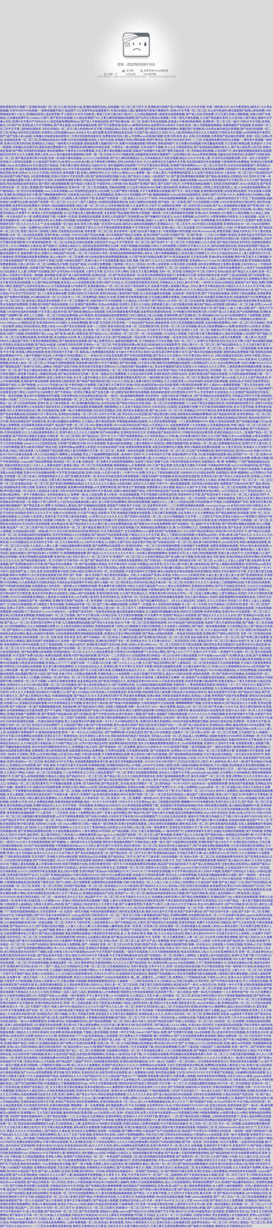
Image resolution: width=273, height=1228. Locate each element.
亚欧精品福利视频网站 (112, 787)
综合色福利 (196, 381)
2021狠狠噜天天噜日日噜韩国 (142, 626)
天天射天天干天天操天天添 (163, 329)
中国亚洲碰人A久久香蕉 (201, 242)
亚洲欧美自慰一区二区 (43, 106)
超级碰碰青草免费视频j (87, 1174)
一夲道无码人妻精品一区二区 (30, 659)
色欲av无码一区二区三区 (199, 856)
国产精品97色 (136, 812)
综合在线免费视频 (166, 1046)
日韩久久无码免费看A (164, 245)
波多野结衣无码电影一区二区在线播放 (126, 757)
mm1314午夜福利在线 (244, 465)
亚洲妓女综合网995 (191, 1057)
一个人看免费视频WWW (192, 421)
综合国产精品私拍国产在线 (164, 1021)
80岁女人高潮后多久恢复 (43, 490)
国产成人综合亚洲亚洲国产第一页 (119, 779)
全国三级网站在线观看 (143, 201)
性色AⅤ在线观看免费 (60, 838)
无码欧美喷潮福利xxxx (14, 1152)
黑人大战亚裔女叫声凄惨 (80, 721)
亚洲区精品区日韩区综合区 (193, 359)
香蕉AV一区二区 (121, 798)
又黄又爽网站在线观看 (66, 370)
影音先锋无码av (123, 278)
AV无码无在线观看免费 (225, 158)
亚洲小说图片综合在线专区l (224, 1189)
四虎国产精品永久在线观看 (179, 615)
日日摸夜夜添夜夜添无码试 (141, 282)
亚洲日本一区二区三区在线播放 (88, 187)
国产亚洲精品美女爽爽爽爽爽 (119, 878)
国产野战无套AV (34, 505)
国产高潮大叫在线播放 (230, 673)
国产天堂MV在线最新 (246, 468)
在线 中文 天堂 (172, 860)
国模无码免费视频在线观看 (173, 362)
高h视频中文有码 (202, 238)
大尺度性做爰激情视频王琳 (245, 373)
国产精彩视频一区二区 (221, 699)
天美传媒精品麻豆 (152, 1050)
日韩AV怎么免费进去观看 (116, 874)
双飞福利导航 (91, 783)
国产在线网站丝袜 (123, 684)
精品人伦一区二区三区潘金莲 (191, 377)
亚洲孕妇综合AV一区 (236, 223)
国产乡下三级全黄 (148, 856)
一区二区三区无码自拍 (21, 1039)
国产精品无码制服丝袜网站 (161, 128)
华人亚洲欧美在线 (80, 1141)
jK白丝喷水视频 (167, 849)
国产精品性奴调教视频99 (192, 1163)
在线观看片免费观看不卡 (22, 732)
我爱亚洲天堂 (186, 1002)
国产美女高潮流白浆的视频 (207, 728)
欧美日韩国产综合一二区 (166, 724)
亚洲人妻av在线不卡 (230, 553)
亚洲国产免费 (253, 220)
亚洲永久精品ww (14, 1160)
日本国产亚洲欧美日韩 (71, 443)
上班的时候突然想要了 (225, 1116)
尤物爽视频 (145, 1039)
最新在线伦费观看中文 (53, 147)
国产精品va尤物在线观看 (157, 633)
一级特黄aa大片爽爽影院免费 (79, 585)
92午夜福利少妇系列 (112, 710)
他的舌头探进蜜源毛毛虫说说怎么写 (44, 757)
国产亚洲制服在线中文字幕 (26, 564)
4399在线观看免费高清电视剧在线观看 (79, 633)
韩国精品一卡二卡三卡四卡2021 (235, 684)
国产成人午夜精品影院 (95, 121)
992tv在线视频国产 (145, 816)
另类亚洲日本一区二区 (105, 915)
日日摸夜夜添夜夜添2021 (213, 1061)
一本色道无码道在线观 (188, 633)
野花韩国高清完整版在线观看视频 (211, 1119)
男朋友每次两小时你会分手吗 (167, 593)
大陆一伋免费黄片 (157, 827)
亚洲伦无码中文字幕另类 (83, 293)
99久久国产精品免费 (159, 465)
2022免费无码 (146, 768)
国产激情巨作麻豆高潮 (179, 1171)
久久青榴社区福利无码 (113, 970)
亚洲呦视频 (208, 220)
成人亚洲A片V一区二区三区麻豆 (27, 359)
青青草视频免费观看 (74, 1119)
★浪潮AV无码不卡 (132, 454)
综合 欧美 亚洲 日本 (80, 223)
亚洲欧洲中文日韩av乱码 (22, 966)
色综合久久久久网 (45, 1035)
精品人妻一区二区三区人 (91, 205)
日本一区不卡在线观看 (152, 699)
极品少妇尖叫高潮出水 (241, 1006)
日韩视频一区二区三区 (254, 520)
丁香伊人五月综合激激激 (63, 670)
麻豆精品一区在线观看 (165, 479)
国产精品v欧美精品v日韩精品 (224, 176)
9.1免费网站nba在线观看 (151, 1065)
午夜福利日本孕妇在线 (105, 933)
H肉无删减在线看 (213, 143)
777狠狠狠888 (182, 238)
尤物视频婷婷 (164, 238)
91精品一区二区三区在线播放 (44, 772)
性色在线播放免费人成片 (82, 501)
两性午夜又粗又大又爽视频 (251, 256)
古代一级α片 (156, 1061)
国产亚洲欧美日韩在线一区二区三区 (161, 637)
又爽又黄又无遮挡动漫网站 (155, 984)
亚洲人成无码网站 (116, 812)
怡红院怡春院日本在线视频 (203, 161)
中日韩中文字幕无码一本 (68, 560)
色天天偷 (264, 1149)
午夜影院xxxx (54, 289)
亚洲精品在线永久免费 (53, 139)
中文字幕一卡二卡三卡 (173, 1083)
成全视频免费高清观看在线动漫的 (40, 169)
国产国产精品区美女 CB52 (101, 560)
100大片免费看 (228, 1141)
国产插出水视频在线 (248, 1068)
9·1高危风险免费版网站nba (63, 121)
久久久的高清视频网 (164, 278)
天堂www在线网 (168, 1160)
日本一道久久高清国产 (255, 158)
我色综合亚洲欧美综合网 (148, 900)
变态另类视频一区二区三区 (223, 838)
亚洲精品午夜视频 (97, 948)
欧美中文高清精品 (205, 900)
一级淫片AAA (12, 841)
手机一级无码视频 (11, 395)
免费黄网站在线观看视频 (106, 882)
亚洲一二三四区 (96, 326)
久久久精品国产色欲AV (117, 1076)
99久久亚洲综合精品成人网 (23, 410)
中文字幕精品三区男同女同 (224, 604)
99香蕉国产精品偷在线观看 (228, 136)
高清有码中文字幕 (189, 494)
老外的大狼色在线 (221, 721)
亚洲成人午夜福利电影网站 (184, 121)
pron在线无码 (230, 542)
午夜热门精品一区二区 (190, 629)
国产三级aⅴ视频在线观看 (112, 604)
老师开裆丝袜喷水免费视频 (196, 688)
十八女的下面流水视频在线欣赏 (205, 403)
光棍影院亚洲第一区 (173, 205)
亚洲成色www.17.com (202, 260)
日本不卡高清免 (194, 768)
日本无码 (43, 867)
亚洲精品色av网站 (220, 724)
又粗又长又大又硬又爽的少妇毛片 (128, 1226)
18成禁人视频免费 (116, 706)
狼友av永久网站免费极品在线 (163, 1098)
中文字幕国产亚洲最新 (219, 1072)
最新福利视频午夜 (126, 340)
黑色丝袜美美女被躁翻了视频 (90, 900)
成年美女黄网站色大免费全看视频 (219, 264)
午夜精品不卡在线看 (145, 838)
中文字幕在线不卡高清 (146, 227)
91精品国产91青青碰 (101, 1119)
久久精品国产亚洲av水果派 (153, 575)
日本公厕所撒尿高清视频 (178, 212)
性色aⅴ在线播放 (108, 304)
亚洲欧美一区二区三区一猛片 (221, 121)
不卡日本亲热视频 (56, 889)
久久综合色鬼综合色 (249, 699)
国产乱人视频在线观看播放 (227, 564)
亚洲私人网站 (54, 1156)
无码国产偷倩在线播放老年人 (28, 1116)
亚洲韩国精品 (124, 849)
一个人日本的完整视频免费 (55, 977)
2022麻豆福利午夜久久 (197, 666)
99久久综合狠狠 (213, 827)
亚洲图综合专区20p (237, 1211)
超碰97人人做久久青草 (159, 220)
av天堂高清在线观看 (171, 681)
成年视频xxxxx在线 (93, 1152)
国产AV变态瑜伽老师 (176, 256)
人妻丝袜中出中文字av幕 (189, 1204)
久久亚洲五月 (125, 1196)
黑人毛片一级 (235, 761)
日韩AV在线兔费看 (11, 278)
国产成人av (100, 1178)
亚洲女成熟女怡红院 (125, 1057)
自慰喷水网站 (202, 1215)
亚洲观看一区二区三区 (130, 867)
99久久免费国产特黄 (34, 1108)
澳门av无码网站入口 (185, 527)
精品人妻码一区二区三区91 (142, 988)
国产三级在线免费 (144, 1138)
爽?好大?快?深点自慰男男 (137, 1024)
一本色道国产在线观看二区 (120, 1156)
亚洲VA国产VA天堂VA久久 (218, 194)
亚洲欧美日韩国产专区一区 (112, 640)
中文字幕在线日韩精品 (218, 754)
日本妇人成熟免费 (47, 918)
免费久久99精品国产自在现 (58, 253)
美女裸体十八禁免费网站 (54, 209)
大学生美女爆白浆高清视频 (245, 659)
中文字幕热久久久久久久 (135, 896)
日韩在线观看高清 (254, 889)
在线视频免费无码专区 (230, 856)
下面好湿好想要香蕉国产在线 (80, 710)
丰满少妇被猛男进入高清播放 (206, 1211)
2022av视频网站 (135, 1108)
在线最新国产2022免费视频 (250, 297)
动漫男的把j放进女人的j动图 (91, 190)
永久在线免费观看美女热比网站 (200, 490)
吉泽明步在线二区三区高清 (107, 1108)
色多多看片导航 (141, 542)
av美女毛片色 (208, 984)
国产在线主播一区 (103, 392)
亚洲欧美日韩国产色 (160, 106)
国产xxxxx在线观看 (32, 428)
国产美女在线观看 (74, 326)
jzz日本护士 (202, 216)
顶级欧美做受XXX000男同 (225, 735)
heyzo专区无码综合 (216, 812)
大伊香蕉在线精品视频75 (196, 183)
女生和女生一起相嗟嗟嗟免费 (209, 783)
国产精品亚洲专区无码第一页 (76, 373)
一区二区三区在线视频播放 (250, 1196)
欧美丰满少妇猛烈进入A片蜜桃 (34, 900)
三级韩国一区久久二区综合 (128, 264)
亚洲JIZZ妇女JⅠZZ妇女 (50, 1145)
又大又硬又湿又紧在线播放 (66, 1087)
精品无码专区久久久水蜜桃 (16, 154)
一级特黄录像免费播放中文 (166, 929)
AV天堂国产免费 (22, 655)
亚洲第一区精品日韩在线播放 (217, 1068)
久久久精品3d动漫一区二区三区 (224, 629)
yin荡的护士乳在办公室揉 (33, 329)
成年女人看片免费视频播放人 (162, 253)
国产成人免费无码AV (101, 340)
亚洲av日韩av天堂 (231, 399)
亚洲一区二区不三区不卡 (233, 1174)
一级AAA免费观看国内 (32, 1021)
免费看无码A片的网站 (250, 194)
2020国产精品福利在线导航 (142, 1149)
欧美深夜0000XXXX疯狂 (52, 322)
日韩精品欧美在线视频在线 (52, 1138)
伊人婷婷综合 (217, 761)
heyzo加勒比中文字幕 (31, 849)
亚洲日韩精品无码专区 (49, 1002)
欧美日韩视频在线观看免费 (36, 556)
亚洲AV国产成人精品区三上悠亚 (190, 940)
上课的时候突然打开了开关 (231, 198)
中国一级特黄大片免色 (239, 966)
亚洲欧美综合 (56, 1021)
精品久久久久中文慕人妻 (194, 158)
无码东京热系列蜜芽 (225, 183)
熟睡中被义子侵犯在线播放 (148, 209)
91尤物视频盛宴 (128, 359)
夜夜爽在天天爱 (186, 275)
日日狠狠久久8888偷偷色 (235, 772)
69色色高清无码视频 (31, 662)
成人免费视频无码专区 (227, 443)
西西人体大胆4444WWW (200, 933)
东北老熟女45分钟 (65, 337)
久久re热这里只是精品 (209, 1108)
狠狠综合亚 (28, 322)
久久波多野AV (139, 205)
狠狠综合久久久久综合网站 (135, 520)
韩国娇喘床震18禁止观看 (19, 487)
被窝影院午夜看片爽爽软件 (152, 110)
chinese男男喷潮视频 (204, 154)
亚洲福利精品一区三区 (67, 651)
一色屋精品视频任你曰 (37, 1098)
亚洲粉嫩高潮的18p (88, 403)
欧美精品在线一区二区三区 (32, 483)
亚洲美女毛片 (138, 640)
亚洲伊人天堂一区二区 (195, 329)
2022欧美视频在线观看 (212, 454)
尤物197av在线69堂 (64, 512)
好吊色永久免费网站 (84, 1130)
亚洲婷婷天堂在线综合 (133, 973)
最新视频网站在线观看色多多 (237, 596)
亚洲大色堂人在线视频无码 (173, 1222)
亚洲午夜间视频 (76, 618)
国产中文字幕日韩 (88, 615)
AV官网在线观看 (115, 750)
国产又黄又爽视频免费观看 (88, 699)
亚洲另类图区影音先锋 (41, 893)
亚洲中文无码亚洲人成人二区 (153, 1006)
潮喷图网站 (111, 406)
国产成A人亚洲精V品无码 (54, 1171)
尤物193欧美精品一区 (136, 882)
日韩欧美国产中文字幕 (160, 1211)
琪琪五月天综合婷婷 (202, 918)
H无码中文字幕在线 (121, 816)
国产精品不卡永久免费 (32, 838)
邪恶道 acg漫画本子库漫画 (237, 1013)
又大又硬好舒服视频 (130, 615)
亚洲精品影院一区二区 (235, 1002)
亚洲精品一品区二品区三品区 (68, 991)
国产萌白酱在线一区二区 (125, 121)
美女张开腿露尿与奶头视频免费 (196, 973)
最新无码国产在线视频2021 (165, 531)
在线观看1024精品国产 (23, 929)
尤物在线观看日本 (192, 297)
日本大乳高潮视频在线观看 (187, 322)
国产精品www (97, 333)
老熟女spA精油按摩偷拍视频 (93, 1057)
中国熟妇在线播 (16, 779)
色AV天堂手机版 (243, 406)
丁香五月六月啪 (130, 915)
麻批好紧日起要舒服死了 (248, 1160)
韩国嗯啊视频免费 (75, 553)
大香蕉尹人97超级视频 (18, 980)
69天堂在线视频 (77, 139)
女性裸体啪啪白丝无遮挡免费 (25, 710)
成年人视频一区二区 (106, 582)
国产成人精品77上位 (231, 882)
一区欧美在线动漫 (104, 611)
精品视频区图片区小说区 (30, 673)
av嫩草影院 (116, 926)
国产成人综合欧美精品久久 (94, 684)
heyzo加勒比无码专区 (172, 169)
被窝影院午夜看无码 (124, 1087)
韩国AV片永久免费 (165, 1002)
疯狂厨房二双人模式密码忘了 (45, 834)
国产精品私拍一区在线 (241, 940)
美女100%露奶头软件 (210, 904)
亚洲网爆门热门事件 (30, 739)
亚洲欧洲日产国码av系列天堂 (221, 633)
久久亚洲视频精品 (102, 194)
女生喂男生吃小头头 (159, 1105)
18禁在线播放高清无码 (229, 355)
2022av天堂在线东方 (126, 600)
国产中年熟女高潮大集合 (226, 980)
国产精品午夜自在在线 (130, 403)
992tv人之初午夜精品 (195, 948)
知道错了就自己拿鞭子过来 (152, 461)
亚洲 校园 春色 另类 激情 (209, 556)
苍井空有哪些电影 (145, 849)
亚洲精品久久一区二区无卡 (174, 223)
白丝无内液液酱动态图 (235, 809)
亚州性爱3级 (45, 337)
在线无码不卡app (104, 242)
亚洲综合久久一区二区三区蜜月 (95, 1207)
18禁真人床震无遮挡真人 (217, 187)
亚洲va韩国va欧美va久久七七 (178, 289)
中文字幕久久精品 (205, 267)
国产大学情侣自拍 (104, 713)
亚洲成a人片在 (253, 944)
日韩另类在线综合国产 (39, 794)
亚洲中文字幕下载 (243, 955)
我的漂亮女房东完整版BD (219, 644)
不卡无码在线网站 (104, 1141)
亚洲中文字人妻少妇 (254, 443)
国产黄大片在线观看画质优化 (34, 940)
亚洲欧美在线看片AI (259, 1090)
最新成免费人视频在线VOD (101, 143)
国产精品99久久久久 (22, 926)
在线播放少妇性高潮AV (166, 896)
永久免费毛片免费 (121, 238)
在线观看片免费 (188, 406)
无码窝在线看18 (39, 249)
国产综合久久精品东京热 (234, 476)
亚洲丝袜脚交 (113, 1116)
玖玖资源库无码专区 (36, 1105)
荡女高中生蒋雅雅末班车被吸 (42, 395)
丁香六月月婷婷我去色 (58, 739)
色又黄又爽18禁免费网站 (58, 666)
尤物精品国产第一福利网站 (34, 600)
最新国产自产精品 (246, 282)
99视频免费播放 (209, 1112)
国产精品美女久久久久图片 (86, 523)
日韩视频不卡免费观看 (195, 545)
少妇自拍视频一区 (172, 856)
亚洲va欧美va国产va (170, 1185)
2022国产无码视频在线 (200, 450)
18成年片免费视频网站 (130, 1134)
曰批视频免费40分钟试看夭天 (57, 1057)
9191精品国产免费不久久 (160, 787)
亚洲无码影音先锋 (107, 593)
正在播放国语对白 (118, 966)
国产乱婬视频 (212, 779)
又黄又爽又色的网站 (61, 479)
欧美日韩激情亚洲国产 (225, 520)
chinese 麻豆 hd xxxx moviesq (184, 999)
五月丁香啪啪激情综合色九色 (235, 289)
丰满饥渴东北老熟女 (245, 841)
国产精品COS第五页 (83, 183)
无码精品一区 (48, 677)
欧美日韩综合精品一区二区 (34, 896)
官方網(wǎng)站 (131, 71)
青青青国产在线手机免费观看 (230, 695)
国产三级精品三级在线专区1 (82, 904)
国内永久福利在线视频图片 (139, 223)
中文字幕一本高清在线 (161, 1017)
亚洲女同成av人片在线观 (39, 1061)
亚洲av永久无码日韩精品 (22, 1046)
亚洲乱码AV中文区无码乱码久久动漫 (182, 838)
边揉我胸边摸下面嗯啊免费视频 (65, 849)
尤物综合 (225, 922)
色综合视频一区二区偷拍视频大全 (180, 926)
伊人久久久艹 (180, 1101)
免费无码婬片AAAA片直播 (53, 699)
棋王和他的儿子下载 (218, 816)
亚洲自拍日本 (89, 1072)
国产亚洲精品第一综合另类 (129, 337)
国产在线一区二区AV (39, 1010)
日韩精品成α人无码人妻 (117, 128)
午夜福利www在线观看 (207, 1134)
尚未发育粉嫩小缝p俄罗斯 (201, 681)
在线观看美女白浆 (147, 289)
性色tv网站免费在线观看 (212, 805)
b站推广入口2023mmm (23, 399)
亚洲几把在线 (217, 1105)
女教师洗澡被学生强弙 (198, 831)
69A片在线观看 (96, 443)
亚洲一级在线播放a (218, 1204)
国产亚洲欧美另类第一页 (80, 476)
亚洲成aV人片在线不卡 (257, 447)
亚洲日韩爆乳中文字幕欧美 (16, 1002)
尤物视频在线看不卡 (109, 768)
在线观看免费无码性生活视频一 (223, 139)
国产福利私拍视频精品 (53, 187)
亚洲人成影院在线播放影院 (157, 820)
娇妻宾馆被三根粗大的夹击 (233, 231)
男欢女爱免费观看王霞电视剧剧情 (38, 439)
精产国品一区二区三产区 (130, 1017)
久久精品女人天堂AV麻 (144, 995)
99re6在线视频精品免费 (71, 509)
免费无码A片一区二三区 (111, 728)
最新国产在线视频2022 (162, 973)
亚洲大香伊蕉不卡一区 (164, 1145)
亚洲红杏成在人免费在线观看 (141, 1123)
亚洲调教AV (28, 1112)
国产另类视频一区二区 (96, 308)
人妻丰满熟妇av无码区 (233, 593)
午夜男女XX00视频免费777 (131, 651)
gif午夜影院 (86, 315)
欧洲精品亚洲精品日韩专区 (230, 417)
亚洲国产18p (88, 794)
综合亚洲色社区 (124, 1010)
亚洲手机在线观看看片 (95, 110)
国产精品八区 (112, 776)
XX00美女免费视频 (99, 264)
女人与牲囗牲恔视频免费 (201, 553)
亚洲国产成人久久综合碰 (188, 834)
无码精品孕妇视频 (202, 150)
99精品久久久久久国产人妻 (55, 1174)
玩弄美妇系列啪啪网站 (90, 1054)
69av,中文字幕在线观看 (76, 169)
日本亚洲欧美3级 (118, 205)
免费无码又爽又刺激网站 (155, 721)
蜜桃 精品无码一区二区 (193, 823)
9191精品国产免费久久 (256, 589)
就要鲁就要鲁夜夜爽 (138, 447)
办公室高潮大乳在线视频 (56, 457)
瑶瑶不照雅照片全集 (74, 863)
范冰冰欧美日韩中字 (109, 695)
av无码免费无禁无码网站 (236, 717)
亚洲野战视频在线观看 (190, 505)
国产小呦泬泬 (97, 348)
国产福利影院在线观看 (73, 340)
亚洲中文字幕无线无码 (211, 340)
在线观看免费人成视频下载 (252, 743)
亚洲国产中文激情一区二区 (237, 651)
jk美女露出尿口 (177, 348)
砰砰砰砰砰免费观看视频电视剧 (239, 648)
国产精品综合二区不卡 (96, 436)
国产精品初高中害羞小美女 (54, 955)
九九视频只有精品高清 (63, 970)
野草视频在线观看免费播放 (32, 256)
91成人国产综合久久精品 (135, 176)
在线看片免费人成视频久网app (170, 286)
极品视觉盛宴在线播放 (131, 611)
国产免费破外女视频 (163, 428)
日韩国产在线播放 (39, 271)
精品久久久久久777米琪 (143, 198)
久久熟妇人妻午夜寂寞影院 (98, 421)
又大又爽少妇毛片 (159, 640)
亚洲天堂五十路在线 (95, 703)
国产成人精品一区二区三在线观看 (187, 589)
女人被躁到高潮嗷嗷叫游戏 (162, 611)
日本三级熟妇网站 (64, 278)
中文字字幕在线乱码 (184, 871)
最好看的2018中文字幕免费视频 (75, 768)
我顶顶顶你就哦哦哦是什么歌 (36, 1123)
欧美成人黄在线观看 (110, 1222)
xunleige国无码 (81, 915)
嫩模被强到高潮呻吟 (33, 377)
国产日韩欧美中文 (143, 267)
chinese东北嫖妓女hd (19, 165)
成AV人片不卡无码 (100, 1145)
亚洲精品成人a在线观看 (176, 1028)
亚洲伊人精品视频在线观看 (58, 205)
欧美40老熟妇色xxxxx (98, 1087)
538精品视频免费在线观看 (75, 545)
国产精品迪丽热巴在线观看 (232, 512)
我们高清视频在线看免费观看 (157, 1156)
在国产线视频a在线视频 (135, 245)
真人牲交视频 (34, 1211)
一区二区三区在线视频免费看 (162, 545)
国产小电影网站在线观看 (181, 841)
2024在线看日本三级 (250, 849)
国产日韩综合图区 (44, 860)
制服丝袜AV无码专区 (199, 1087)
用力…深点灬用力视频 (21, 1138)
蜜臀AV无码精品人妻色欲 (61, 505)
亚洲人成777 (223, 794)
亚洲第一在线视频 (259, 1108)
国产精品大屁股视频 (51, 933)
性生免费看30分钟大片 (230, 220)
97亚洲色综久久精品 (243, 1050)
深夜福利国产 (166, 143)
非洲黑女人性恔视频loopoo (57, 132)
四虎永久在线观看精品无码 (143, 567)
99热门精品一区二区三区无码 (249, 425)
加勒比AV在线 (107, 297)
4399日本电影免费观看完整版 (190, 721)
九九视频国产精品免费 (49, 450)
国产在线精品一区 (183, 523)
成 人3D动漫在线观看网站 (250, 187)
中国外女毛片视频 (230, 132)
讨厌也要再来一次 (51, 911)
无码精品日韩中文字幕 (246, 395)
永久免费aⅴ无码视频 (188, 143)
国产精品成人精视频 (105, 1200)
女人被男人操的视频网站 (228, 1185)
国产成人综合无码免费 (200, 114)
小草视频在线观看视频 (100, 1017)
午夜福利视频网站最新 (238, 995)
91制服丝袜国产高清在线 (134, 180)
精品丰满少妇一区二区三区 (166, 582)
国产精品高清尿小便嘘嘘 (195, 1116)
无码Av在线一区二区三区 (19, 918)
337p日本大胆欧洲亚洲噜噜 (221, 937)
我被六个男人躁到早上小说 (48, 501)
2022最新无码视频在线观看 (237, 607)
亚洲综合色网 (135, 787)
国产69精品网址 (109, 432)
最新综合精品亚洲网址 (205, 607)
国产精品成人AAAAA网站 (171, 1024)
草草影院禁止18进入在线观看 (172, 1039)
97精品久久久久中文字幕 (189, 106)
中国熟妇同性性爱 (219, 465)
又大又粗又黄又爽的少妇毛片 (22, 1127)
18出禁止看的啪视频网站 (151, 553)
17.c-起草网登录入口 (75, 772)
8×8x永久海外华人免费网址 (221, 790)
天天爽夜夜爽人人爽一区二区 (185, 937)
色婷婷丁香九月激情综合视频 (223, 622)
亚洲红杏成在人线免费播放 (210, 1171)
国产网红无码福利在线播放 (29, 150)
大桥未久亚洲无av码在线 (48, 904)
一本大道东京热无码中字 (248, 754)
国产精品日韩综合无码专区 (233, 242)
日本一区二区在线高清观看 (26, 234)
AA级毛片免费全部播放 (61, 681)
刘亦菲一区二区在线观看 (204, 717)
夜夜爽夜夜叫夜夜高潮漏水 (91, 238)
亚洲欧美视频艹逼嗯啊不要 (23, 713)
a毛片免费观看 (81, 882)
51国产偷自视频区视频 (258, 340)
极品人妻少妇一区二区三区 (159, 1163)
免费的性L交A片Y (59, 417)
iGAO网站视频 (103, 1189)
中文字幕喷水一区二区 (189, 790)
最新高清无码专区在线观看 (172, 318)
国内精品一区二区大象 (240, 304)
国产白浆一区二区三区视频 (205, 988)
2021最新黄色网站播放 (50, 388)
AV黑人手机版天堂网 (81, 1013)
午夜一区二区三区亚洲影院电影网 (145, 622)
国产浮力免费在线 (109, 125)
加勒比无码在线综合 (27, 326)
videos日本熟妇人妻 (208, 1002)
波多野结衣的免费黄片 (26, 205)
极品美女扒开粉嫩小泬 (103, 520)
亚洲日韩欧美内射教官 (40, 768)
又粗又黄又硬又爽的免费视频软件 (108, 717)
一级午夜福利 (76, 995)
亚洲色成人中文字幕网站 (37, 125)
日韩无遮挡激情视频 (242, 1054)
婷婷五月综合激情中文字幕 (229, 571)
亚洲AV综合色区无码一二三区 (183, 139)
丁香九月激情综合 (47, 1039)
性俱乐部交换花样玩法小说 (43, 468)
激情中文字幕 (196, 816)
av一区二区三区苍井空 (212, 165)
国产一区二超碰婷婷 (169, 1174)
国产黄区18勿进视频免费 (54, 183)
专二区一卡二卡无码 (194, 604)
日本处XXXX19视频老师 (119, 154)
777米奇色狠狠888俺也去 (206, 1039)
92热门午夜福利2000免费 (242, 227)
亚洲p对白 (35, 1152)
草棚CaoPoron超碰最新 (198, 1196)
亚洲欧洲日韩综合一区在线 (88, 1171)
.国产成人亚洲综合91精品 (34, 695)
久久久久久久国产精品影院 (129, 962)
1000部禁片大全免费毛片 (104, 929)
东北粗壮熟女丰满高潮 (139, 677)
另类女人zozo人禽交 (19, 1218)
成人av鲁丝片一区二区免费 (66, 256)
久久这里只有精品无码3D (207, 172)
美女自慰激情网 (37, 779)
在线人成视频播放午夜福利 (255, 823)
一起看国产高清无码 (79, 611)
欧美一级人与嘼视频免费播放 (203, 125)
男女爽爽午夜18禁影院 (112, 585)
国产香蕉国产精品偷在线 (56, 713)
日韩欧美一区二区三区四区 (63, 436)
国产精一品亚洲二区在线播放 (200, 1141)
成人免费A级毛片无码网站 (146, 381)
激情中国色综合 (225, 450)
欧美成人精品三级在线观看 (17, 450)
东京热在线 (108, 403)
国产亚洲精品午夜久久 (130, 1167)
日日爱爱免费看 (161, 757)
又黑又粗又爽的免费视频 (202, 648)
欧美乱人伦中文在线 (101, 139)
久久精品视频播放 (33, 1156)
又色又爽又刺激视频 (164, 512)
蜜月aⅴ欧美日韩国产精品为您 (39, 447)
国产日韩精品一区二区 (97, 637)
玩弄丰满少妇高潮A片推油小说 (228, 1163)
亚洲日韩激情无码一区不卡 (105, 863)
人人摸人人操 (159, 882)
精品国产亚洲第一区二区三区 (47, 201)
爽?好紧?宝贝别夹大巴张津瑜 (107, 322)
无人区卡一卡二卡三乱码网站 (174, 1215)
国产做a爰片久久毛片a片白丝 (91, 688)
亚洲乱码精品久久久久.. (228, 432)
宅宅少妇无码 (184, 439)
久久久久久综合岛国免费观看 (170, 260)
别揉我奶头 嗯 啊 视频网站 (232, 472)
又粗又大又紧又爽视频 (144, 271)
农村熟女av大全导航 (119, 827)
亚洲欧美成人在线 (240, 655)
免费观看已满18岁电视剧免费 (50, 750)
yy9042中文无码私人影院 (157, 765)
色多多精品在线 (87, 681)
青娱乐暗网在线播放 (77, 933)
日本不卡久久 (157, 966)
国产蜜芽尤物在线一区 (176, 150)
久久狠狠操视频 (14, 922)
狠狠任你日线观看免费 (47, 787)
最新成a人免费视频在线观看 (97, 351)
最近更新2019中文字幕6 (58, 761)
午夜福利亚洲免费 (191, 384)
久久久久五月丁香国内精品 (89, 827)
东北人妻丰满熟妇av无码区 (201, 596)
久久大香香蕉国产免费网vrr (54, 827)
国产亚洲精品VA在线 (251, 615)
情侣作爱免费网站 (87, 1101)
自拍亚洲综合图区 (235, 190)
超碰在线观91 (18, 553)
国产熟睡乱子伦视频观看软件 (212, 1050)
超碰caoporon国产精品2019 (128, 1211)
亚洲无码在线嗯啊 (213, 169)
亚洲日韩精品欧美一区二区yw (118, 1101)
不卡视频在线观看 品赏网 (66, 783)
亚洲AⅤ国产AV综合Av (110, 282)
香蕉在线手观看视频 (241, 783)
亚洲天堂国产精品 (81, 1196)
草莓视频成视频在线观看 (131, 421)
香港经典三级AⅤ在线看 (33, 907)
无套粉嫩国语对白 (76, 1021)
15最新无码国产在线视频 (155, 476)
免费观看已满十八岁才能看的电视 (172, 304)
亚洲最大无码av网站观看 (130, 139)
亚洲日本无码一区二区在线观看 (104, 571)
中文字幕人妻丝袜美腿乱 (72, 516)
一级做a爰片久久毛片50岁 (52, 531)
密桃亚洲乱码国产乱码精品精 (224, 300)
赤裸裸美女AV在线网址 (100, 1167)
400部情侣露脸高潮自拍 (113, 201)
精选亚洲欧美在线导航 (257, 300)
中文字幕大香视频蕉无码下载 (91, 457)
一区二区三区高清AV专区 (92, 253)
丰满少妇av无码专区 (200, 1024)
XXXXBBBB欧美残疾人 (210, 227)
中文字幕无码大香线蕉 (155, 165)
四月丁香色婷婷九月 (137, 286)
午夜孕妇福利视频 (251, 578)
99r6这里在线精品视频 (169, 1196)
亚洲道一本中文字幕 (230, 984)
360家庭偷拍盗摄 (61, 695)
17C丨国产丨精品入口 (52, 966)
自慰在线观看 (142, 278)
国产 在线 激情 (46, 765)
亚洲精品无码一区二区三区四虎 (92, 959)
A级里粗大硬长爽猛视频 (232, 973)
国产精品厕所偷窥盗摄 (107, 428)
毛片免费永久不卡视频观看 (135, 1035)
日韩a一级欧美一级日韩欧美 (100, 823)
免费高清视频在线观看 (224, 545)
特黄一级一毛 (94, 154)
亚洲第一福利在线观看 (131, 450)
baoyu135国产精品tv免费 (151, 1032)
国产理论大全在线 (102, 622)
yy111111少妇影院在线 (208, 1043)
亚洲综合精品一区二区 (183, 1068)
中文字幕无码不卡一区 (142, 1174)
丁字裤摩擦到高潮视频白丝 (29, 790)
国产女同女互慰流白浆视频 (152, 117)
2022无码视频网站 (15, 626)
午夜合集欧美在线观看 (179, 900)
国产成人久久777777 (179, 651)
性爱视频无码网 (188, 1112)
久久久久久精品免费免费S (132, 1141)
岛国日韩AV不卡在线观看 (106, 300)
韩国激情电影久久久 (51, 476)
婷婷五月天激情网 (191, 611)
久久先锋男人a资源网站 (176, 626)
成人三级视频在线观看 (166, 801)
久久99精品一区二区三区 (120, 659)
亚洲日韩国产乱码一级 (148, 944)
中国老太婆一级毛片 (66, 794)
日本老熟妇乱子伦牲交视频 (161, 158)
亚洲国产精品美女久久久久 (118, 1065)
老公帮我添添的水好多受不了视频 (25, 951)
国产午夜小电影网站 (235, 1039)
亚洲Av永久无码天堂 (240, 977)
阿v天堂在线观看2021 (13, 432)
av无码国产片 (223, 150)
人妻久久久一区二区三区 (247, 970)
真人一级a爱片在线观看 (242, 1057)
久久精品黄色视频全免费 (88, 659)
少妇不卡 (154, 205)
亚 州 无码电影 (144, 1010)
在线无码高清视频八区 (125, 527)
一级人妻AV (249, 337)
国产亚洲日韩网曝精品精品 (66, 483)
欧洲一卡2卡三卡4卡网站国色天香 (117, 721)
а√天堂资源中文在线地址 (213, 392)
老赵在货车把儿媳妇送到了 (175, 845)
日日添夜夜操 (8, 871)
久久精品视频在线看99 (66, 831)
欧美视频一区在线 (102, 600)
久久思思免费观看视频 (162, 421)
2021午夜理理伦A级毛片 (245, 106)
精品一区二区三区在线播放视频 (164, 403)
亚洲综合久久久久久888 (21, 684)
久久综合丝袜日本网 (139, 373)
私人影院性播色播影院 (49, 984)
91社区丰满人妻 (110, 1024)
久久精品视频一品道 (251, 216)
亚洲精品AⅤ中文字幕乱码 (200, 410)
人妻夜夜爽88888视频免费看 (244, 366)
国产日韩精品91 (259, 428)
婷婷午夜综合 (155, 139)
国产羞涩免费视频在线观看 (187, 176)
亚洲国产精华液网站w (183, 165)
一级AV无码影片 (93, 575)
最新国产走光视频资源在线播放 (206, 677)
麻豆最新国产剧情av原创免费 (246, 110)
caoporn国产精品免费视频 (36, 461)
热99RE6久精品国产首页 (22, 1171)
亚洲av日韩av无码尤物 (92, 907)
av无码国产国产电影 (255, 333)
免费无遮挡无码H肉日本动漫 (18, 955)
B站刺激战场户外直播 (23, 867)
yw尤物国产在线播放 (20, 1167)
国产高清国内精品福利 (162, 852)
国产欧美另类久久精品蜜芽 (123, 417)
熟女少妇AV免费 (68, 871)
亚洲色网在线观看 (212, 190)
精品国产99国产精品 (16, 176)
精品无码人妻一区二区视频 (63, 790)
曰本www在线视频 (240, 436)
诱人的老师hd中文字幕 (88, 128)
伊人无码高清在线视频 (166, 604)
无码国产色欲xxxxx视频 (52, 995)
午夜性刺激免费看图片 (104, 911)
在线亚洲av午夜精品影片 (68, 267)
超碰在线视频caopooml (194, 180)
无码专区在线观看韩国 (207, 1094)
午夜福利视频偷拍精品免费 (171, 1010)
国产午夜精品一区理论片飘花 (73, 392)
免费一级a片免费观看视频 (76, 410)
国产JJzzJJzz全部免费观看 (36, 1072)
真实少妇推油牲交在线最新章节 (160, 344)
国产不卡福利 (52, 710)
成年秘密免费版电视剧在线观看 (251, 150)
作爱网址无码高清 (219, 1130)
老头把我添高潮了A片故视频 (131, 959)
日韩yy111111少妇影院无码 (188, 575)
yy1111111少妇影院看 (96, 158)
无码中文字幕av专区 (135, 439)
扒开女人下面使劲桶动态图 (163, 472)
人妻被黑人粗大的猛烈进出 (213, 955)
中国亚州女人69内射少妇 (112, 183)
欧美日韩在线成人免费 (222, 798)
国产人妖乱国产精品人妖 (222, 1207)
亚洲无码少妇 (209, 476)
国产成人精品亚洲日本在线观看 (172, 1094)
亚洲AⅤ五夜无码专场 (17, 143)
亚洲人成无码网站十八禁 (224, 893)
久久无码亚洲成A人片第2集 (161, 436)
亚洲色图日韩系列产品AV (22, 874)
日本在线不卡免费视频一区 (58, 1028)
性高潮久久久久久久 (196, 582)
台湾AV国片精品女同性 (93, 743)
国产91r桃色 (63, 882)
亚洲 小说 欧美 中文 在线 (54, 1079)
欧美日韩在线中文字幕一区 (61, 351)
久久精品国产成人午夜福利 (46, 1200)
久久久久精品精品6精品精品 (210, 739)
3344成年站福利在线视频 (22, 311)
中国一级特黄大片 (217, 106)
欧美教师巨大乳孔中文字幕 (46, 498)
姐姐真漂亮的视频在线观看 (166, 596)
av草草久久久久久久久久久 (106, 516)
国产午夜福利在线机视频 (15, 585)
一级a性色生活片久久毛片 (68, 896)
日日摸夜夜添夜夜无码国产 (37, 425)
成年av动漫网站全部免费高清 (131, 1145)
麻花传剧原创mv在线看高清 (207, 710)
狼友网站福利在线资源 (123, 743)
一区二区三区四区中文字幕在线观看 (179, 644)
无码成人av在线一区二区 (166, 735)
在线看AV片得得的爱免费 (148, 874)
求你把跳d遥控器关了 (117, 209)
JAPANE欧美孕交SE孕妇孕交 (238, 201)
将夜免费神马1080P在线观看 (21, 644)
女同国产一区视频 (140, 604)
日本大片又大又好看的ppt (135, 801)
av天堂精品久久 (159, 425)
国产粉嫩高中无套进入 (159, 216)
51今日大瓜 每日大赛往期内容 (243, 706)
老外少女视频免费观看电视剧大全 (159, 743)
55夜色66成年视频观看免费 (199, 860)
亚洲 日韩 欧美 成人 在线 (179, 136)
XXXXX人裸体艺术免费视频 (115, 1215)
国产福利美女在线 (153, 948)
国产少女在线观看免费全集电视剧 (195, 1035)
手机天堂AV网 (154, 1134)
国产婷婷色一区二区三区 (104, 399)
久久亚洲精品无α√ (238, 626)
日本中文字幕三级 (110, 414)
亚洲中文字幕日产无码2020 (29, 121)
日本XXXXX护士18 (106, 973)
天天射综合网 (199, 256)
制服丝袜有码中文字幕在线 (245, 739)
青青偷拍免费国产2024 (206, 1182)
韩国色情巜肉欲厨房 (62, 381)
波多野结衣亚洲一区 (200, 417)
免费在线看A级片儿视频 (204, 1010)
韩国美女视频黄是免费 (167, 666)
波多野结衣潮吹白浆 (226, 238)
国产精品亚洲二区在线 (115, 783)
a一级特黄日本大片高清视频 (84, 841)
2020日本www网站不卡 (215, 209)
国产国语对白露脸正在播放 (29, 436)
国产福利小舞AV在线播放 (211, 820)
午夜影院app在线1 (206, 534)
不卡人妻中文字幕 (97, 995)
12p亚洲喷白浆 (181, 154)
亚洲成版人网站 (181, 739)
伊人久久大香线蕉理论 (178, 147)
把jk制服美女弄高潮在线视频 (247, 765)
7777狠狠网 (139, 1076)
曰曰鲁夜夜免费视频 (22, 615)
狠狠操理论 (73, 1152)
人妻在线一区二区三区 (238, 172)
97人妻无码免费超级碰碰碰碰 (170, 1119)
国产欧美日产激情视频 (131, 487)
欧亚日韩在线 (116, 326)
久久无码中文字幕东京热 (183, 1193)
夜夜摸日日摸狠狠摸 (49, 988)
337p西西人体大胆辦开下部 (77, 198)
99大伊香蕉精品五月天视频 (65, 703)
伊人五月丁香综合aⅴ (68, 893)
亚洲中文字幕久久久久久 (194, 245)
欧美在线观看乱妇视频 (18, 805)
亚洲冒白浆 (111, 666)
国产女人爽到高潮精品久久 (126, 158)
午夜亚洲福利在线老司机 (193, 370)
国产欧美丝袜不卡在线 (215, 494)
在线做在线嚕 (237, 820)
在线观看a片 (11, 677)
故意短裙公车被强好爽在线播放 (228, 428)
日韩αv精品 (77, 571)
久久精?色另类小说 (70, 106)
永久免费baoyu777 (21, 1149)
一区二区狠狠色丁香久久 (81, 227)
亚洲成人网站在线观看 (30, 351)
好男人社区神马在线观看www (159, 1112)
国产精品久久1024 (85, 695)
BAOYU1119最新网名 (78, 1178)
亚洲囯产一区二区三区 (127, 556)
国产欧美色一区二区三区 (144, 468)
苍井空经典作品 (109, 596)
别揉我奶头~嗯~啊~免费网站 (219, 461)
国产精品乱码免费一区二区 (85, 757)
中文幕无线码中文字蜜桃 (140, 571)
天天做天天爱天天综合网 (71, 765)
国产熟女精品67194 (201, 670)
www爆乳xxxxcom (180, 867)
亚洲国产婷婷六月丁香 (160, 790)
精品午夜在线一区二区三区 (140, 845)
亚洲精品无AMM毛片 (107, 805)
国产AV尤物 (186, 1043)
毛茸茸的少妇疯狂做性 (205, 483)
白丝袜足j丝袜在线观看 (78, 242)
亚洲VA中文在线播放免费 (39, 472)
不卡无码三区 (94, 940)
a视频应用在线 (48, 373)
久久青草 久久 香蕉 (115, 1174)
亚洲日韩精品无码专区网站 (243, 556)
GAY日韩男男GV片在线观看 (93, 538)
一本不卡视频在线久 (33, 494)
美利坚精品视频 (165, 1072)
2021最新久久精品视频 (235, 212)
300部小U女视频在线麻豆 (43, 1043)
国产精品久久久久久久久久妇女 (216, 615)
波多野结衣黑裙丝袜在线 (156, 311)
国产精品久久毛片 (98, 618)
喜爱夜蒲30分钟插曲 (22, 1068)
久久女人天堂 (184, 1200)
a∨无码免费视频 (246, 670)
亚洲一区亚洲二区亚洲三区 (141, 926)
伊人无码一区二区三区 (203, 1123)
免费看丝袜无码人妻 (115, 136)
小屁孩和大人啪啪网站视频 (251, 1178)
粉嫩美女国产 (58, 249)
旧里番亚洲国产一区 (243, 509)
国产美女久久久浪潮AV (167, 355)
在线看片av (186, 267)
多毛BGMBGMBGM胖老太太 (248, 505)
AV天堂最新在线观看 (156, 1054)
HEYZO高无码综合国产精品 (131, 425)
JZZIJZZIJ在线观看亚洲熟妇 (27, 596)
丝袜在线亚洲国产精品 (252, 245)
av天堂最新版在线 (218, 425)
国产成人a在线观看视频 (29, 776)
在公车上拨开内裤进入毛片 (90, 377)
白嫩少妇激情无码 (37, 220)
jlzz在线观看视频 (192, 743)
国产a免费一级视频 (191, 1160)
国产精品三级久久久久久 (242, 1028)
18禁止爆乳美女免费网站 (41, 798)
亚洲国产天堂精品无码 (134, 929)
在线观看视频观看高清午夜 (91, 761)
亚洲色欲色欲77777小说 (72, 1035)
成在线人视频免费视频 (218, 468)
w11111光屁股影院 (146, 388)
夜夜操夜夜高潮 (97, 820)
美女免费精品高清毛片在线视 (213, 1167)
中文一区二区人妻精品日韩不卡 (250, 494)
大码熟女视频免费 (85, 673)
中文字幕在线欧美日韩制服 (127, 220)
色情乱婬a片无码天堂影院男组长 (249, 381)
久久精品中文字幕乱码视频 (23, 1028)
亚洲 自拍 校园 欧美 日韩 (199, 637)
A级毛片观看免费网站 (42, 1134)
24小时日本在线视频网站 (65, 308)
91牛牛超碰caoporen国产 (213, 655)
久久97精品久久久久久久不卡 (202, 809)
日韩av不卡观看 (184, 820)
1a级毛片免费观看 (230, 337)
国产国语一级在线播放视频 (208, 626)
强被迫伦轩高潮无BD (231, 154)
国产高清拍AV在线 (111, 1218)
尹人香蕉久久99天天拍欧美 (78, 114)
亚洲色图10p (135, 216)
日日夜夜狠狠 (55, 318)
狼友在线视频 (233, 333)
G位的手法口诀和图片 (39, 392)
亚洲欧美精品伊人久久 (47, 805)
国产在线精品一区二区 (158, 955)
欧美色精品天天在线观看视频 (221, 662)
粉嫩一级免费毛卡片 (19, 787)
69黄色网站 (29, 699)
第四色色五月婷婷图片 (18, 567)
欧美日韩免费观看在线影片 (158, 275)
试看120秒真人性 (57, 951)
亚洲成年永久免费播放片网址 (250, 278)
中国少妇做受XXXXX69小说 (190, 1105)
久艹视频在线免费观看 (14, 417)
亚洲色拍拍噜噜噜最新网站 (126, 253)
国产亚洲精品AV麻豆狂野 (39, 809)
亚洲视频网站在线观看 (58, 688)
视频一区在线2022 (199, 944)
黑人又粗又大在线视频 (114, 468)
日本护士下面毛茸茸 (77, 922)
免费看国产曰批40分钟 (234, 483)
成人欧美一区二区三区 (96, 329)
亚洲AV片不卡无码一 (206, 651)
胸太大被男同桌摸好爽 (140, 710)
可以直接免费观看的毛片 (77, 1160)
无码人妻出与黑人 (135, 1021)
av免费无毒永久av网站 (234, 1112)
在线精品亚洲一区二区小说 (52, 1196)
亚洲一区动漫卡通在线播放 (65, 158)
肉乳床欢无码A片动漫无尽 (214, 970)
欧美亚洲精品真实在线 (118, 132)
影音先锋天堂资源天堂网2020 (97, 366)
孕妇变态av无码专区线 (134, 582)
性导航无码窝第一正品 (61, 578)
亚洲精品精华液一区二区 (80, 604)
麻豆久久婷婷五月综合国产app (78, 1039)
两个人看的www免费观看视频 (221, 384)
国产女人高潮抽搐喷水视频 (229, 205)
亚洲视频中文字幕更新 (250, 750)
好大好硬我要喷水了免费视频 (243, 315)
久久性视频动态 (19, 542)
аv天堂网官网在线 (105, 487)
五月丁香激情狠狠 (51, 644)
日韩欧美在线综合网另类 (197, 432)
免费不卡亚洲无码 (208, 922)
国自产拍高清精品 (256, 882)
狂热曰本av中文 (168, 1043)
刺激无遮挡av (227, 681)
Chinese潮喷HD (72, 823)
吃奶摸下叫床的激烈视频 (165, 1141)
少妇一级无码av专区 (200, 198)
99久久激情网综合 (52, 1189)
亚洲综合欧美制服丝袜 (134, 1061)
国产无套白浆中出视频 (160, 812)
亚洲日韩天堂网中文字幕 (45, 622)
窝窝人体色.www (45, 154)
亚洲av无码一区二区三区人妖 (122, 940)
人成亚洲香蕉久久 (102, 922)
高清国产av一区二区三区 (130, 893)
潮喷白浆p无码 (38, 417)
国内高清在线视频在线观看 (26, 538)
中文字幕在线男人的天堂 (66, 329)
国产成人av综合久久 (208, 878)
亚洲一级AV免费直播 (236, 1134)
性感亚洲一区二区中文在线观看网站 (72, 1193)
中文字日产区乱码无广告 (25, 293)
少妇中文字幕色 (94, 542)
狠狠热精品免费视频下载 (238, 351)
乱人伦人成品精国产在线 (75, 918)
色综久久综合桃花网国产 (88, 977)
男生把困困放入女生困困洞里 (230, 1215)
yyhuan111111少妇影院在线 (40, 443)
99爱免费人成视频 (184, 1076)
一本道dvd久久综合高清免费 (105, 355)
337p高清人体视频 (175, 333)
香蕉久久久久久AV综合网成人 (25, 1130)
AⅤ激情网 (29, 388)
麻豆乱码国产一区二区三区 (208, 776)
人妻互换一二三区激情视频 (239, 348)
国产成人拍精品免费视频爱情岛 (87, 249)
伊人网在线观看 (199, 318)
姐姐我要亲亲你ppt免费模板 (86, 750)
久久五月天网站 (10, 1094)
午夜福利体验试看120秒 (59, 538)
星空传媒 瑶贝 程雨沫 (173, 798)
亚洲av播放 (154, 695)
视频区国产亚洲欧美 (191, 128)
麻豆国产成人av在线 (223, 377)
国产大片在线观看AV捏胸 (203, 201)
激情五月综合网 (241, 209)
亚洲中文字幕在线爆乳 (78, 1200)
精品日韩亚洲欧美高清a (116, 498)
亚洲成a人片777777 (57, 662)
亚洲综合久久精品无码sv (30, 1090)
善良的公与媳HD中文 (93, 165)
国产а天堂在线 (81, 1108)
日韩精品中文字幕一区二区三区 (86, 966)
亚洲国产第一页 (180, 234)
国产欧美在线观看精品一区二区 (101, 370)
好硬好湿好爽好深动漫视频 (132, 392)
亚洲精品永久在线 (155, 618)
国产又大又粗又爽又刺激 (95, 670)
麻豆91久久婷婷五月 (149, 746)
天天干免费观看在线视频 (155, 190)
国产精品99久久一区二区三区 (84, 776)
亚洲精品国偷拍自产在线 (98, 893)
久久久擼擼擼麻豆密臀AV (43, 626)
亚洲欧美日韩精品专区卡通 (20, 194)
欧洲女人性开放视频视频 (47, 212)
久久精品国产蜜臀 (168, 578)
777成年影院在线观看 (17, 856)
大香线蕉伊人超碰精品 (18, 904)
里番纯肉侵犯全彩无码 (152, 607)
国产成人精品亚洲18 (195, 724)
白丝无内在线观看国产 (241, 165)
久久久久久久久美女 (139, 1094)
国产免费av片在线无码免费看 (78, 1043)
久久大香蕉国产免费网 (247, 1167)
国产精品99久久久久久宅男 (40, 728)
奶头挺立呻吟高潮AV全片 (171, 351)
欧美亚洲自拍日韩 (76, 1145)
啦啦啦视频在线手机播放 (148, 1152)
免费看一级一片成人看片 (151, 172)
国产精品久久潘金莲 (57, 1130)
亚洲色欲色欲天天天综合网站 (198, 1218)
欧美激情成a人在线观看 (103, 1035)
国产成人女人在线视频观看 (90, 739)
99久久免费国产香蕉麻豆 (69, 940)
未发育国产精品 (167, 370)
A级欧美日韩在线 (144, 238)
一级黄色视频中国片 (51, 110)
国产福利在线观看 (36, 670)
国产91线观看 (166, 629)
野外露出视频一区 (15, 490)
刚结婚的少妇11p (212, 315)
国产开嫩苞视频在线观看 (15, 746)
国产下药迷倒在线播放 (215, 293)
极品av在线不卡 (239, 640)
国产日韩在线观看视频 (138, 355)
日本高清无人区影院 (164, 406)
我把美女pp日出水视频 (93, 856)
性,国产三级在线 (188, 1046)
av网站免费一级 (13, 670)
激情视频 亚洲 (53, 275)
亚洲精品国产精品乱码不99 (164, 432)
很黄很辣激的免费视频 (69, 801)
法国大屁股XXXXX (185, 959)
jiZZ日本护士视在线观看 (182, 655)
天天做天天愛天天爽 (189, 852)
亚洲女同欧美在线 (208, 275)
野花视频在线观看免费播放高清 (151, 498)
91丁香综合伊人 (34, 611)
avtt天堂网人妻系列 (87, 596)
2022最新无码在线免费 (48, 1024)
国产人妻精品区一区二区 (186, 662)
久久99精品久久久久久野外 (208, 366)
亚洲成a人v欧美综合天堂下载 (124, 1054)
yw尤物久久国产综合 (118, 542)
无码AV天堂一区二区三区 (225, 948)
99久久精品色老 (231, 878)
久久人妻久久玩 (248, 1156)
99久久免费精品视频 (40, 801)
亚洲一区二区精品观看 (78, 1002)
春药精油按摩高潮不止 (142, 578)
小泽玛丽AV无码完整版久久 (69, 355)
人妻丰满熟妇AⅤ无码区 (96, 831)
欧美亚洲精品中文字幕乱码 (226, 180)
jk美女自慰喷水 (171, 878)
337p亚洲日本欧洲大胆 (21, 1013)
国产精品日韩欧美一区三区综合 (46, 1182)
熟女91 (119, 622)
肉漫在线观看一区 (204, 673)
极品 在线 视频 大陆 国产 (135, 260)
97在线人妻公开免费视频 (84, 889)
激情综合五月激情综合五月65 (233, 1226)
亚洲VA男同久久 (97, 549)
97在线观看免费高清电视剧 (140, 863)
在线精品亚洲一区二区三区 (20, 139)
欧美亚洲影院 (203, 571)
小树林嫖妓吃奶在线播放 (109, 1149)
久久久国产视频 (217, 436)
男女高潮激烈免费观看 (14, 304)
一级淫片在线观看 (136, 951)
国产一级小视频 (82, 1163)
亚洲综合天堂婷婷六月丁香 (186, 827)
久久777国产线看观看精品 (127, 436)
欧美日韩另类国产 (64, 999)
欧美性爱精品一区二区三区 (254, 414)
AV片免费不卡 (153, 615)
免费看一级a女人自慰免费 (87, 494)
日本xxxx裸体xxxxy (123, 172)
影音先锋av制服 (195, 1207)
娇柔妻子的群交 (27, 373)
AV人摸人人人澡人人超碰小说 (212, 278)
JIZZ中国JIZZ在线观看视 (207, 223)
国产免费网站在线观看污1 (108, 545)
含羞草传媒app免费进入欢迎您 (77, 447)
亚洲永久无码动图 (178, 618)
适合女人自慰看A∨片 (46, 980)
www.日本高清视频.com (58, 190)
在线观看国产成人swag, (39, 333)
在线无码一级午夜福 (175, 717)
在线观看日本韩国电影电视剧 (178, 805)
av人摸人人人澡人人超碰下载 (232, 560)
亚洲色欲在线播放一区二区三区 (77, 414)
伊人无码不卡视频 (209, 871)
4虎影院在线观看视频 (171, 114)
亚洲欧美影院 (211, 1013)
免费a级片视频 (260, 457)
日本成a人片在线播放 (57, 1215)
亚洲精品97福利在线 (257, 1200)
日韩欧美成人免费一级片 (150, 841)
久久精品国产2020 (58, 878)
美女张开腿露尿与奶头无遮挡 (173, 366)
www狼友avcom (151, 1028)
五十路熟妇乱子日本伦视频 (155, 340)
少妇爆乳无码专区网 (69, 344)
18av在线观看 (202, 1032)
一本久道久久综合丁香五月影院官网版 (222, 1090)
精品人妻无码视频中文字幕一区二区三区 (89, 450)
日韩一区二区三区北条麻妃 (248, 322)
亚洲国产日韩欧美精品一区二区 (83, 1156)
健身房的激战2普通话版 (77, 1112)
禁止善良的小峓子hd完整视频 (149, 754)
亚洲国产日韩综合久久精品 (238, 871)
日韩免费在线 (69, 395)
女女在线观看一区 (55, 223)
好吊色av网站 (157, 651)
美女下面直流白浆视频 (107, 1002)
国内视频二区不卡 (202, 618)
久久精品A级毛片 (74, 644)
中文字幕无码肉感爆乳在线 (215, 406)
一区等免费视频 (197, 798)
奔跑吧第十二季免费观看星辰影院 (194, 684)
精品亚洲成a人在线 (184, 757)
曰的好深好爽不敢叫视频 (170, 648)
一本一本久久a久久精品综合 (86, 732)
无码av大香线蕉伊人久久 (70, 820)
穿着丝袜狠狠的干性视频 (228, 1087)
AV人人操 (175, 132)
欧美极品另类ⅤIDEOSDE (142, 681)
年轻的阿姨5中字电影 (208, 501)
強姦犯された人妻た (163, 501)
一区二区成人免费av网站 (202, 593)
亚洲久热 (43, 403)
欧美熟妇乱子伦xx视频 (214, 765)
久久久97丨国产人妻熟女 (82, 201)
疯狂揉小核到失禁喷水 (207, 542)
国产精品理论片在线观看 (162, 922)
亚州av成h (245, 249)
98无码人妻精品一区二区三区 (247, 1222)
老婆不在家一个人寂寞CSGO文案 (91, 662)
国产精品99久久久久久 (153, 885)
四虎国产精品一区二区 (108, 629)
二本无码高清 (180, 640)
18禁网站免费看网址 (232, 538)
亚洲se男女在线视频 (221, 256)
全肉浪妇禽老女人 (58, 494)
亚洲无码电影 (187, 922)
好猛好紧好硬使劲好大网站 (222, 578)
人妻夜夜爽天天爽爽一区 (169, 677)
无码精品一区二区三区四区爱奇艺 (28, 783)
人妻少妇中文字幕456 (223, 318)
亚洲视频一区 (251, 735)
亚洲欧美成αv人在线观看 (81, 779)
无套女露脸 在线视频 (74, 980)
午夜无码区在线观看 (257, 582)
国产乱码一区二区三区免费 (102, 1079)
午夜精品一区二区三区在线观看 (227, 487)
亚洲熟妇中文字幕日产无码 (221, 249)
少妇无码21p (248, 264)
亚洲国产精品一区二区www (129, 329)
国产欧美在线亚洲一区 (127, 275)
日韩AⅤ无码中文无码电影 (208, 867)
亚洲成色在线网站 (203, 585)
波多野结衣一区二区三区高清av (242, 988)
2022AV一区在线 (259, 867)
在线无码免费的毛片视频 (167, 447)
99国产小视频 (15, 333)
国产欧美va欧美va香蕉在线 (71, 333)
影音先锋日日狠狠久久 (196, 253)
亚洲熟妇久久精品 (43, 143)
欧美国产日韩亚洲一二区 (111, 198)
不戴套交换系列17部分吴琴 (213, 1017)
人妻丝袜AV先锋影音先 (59, 596)
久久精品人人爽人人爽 (44, 545)
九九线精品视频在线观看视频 (154, 684)
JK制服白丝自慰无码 (25, 147)
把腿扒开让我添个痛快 (258, 1138)
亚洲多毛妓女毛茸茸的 (252, 234)
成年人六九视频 (33, 315)
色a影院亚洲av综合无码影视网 (159, 384)
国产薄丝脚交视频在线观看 (238, 523)
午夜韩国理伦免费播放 (235, 161)
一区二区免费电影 (86, 297)
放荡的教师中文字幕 (184, 454)
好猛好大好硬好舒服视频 (229, 831)
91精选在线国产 (73, 260)
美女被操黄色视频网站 (70, 154)
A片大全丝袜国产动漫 (234, 567)
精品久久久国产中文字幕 (191, 487)
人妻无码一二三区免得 (54, 812)
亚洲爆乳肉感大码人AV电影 (123, 765)
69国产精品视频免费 (166, 1218)
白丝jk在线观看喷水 (117, 977)
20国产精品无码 (108, 479)
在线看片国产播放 (41, 267)
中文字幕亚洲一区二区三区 (133, 242)
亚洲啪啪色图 (96, 765)
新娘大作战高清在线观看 (102, 1204)
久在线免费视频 (78, 322)
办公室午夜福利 (217, 110)
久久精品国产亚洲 (118, 348)
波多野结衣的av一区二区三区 (209, 1222)
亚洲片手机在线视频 (154, 121)
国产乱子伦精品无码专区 (230, 585)
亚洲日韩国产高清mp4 (93, 871)
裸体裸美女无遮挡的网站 (96, 962)
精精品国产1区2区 (253, 885)
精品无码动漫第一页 (111, 677)
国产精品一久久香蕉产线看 (150, 1193)
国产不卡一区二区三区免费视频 (251, 999)
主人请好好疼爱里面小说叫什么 (83, 984)
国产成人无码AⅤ (249, 937)
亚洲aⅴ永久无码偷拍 (207, 212)
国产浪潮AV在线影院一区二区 (143, 516)
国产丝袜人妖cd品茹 (19, 136)
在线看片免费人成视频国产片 (139, 169)
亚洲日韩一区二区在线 (135, 596)
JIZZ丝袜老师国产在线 (111, 447)
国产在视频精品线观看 (92, 505)
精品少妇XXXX (206, 289)
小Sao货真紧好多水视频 (56, 1163)
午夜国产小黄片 (153, 904)
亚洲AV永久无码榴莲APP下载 (133, 194)
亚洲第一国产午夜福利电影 (77, 640)
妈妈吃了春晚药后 (236, 1108)
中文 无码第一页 (156, 937)
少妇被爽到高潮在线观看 (250, 1072)
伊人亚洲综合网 (157, 962)
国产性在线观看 (89, 1211)
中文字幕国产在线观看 (110, 951)
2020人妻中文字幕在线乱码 (207, 286)
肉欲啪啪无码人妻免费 (156, 692)
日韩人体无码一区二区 (32, 264)
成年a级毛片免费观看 (86, 1127)
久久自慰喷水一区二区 (122, 739)
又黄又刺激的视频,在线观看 (139, 370)
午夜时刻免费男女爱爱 (208, 439)
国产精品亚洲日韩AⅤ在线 (31, 158)
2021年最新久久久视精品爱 (110, 809)
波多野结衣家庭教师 (72, 1017)
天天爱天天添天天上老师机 (233, 933)
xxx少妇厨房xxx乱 (104, 1112)
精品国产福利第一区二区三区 (134, 834)
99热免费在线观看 (157, 1068)
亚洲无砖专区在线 (104, 1134)
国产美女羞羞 (62, 125)
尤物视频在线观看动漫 (213, 527)
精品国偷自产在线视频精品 (139, 1185)
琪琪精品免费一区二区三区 (234, 1218)
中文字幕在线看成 (212, 966)
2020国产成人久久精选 (221, 311)
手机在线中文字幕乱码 (23, 1079)
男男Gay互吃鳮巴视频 (43, 754)
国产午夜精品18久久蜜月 (130, 922)
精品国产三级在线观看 (200, 794)
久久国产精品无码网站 (156, 662)
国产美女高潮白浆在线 (141, 728)
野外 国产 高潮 (72, 575)
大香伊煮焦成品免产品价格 (163, 490)
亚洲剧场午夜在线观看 (35, 381)
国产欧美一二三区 (202, 234)
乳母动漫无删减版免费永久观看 (217, 874)
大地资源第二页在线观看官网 (57, 937)
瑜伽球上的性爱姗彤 (121, 388)
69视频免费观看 (237, 677)
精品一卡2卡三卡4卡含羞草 (101, 801)
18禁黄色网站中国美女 (224, 216)
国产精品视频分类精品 (93, 564)
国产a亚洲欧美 (82, 713)
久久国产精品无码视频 (46, 282)
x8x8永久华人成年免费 (89, 132)
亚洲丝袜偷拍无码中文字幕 (37, 1101)
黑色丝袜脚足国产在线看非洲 (28, 421)
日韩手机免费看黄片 (230, 267)
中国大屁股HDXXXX (86, 874)
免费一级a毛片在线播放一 (208, 991)
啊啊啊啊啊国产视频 (188, 703)
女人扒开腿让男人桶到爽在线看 (83, 212)
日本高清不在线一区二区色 (93, 1028)
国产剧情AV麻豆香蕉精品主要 (158, 1189)
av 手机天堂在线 (85, 838)
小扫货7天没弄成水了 (184, 1090)
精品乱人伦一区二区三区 (192, 706)
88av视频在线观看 (101, 425)
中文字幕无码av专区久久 (198, 355)
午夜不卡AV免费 (134, 472)
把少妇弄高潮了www (221, 1178)
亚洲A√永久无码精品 (20, 852)
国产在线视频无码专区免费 (140, 629)
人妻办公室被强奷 (121, 900)
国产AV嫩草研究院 (130, 904)
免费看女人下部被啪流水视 (183, 209)
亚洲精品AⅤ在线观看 (23, 765)
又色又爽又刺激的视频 (71, 1167)
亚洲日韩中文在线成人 (64, 867)
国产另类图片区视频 (180, 1032)
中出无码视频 (137, 1105)
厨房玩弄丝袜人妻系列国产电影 (119, 293)
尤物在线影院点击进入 (18, 465)
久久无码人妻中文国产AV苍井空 (103, 845)
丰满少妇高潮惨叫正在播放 (137, 648)
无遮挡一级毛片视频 (76, 911)
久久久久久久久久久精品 (100, 483)
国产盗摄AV (50, 245)
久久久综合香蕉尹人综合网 (172, 728)
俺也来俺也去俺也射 (131, 860)
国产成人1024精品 (78, 692)
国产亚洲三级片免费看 (255, 637)
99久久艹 (250, 1127)
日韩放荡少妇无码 (79, 194)
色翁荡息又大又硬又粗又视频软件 (116, 1013)
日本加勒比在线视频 (28, 666)
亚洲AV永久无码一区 (238, 710)
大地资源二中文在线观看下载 (135, 1046)
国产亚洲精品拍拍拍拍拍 (199, 929)
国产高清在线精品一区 (99, 1010)
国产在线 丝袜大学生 (60, 673)
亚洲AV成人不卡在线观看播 (102, 260)
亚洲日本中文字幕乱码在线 (93, 1090)
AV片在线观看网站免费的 (20, 988)
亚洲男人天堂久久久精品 (134, 304)
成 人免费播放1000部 (141, 1072)
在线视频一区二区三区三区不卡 (127, 106)
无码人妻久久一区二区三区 (198, 344)
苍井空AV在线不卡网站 (100, 849)
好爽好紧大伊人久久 (120, 907)
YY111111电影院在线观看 (225, 589)
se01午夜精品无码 (256, 1193)
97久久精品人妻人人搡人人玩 (51, 1218)
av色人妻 (139, 827)
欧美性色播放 (212, 611)
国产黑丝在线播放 (80, 428)
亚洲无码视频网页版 (144, 1160)
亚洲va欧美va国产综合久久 (235, 534)
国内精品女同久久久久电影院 (200, 132)
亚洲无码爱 (134, 692)
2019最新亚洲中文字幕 (132, 889)
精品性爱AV (75, 1046)
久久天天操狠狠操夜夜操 (164, 951)
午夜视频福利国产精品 (155, 915)
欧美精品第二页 (184, 1167)
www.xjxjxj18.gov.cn (217, 505)
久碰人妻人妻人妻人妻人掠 (222, 575)
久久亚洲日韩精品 (153, 556)
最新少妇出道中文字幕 (159, 911)
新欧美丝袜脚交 (30, 1163)
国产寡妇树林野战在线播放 (185, 754)
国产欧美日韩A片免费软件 (201, 1138)
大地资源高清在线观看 (228, 1024)
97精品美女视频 (138, 809)
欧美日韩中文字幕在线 (98, 490)
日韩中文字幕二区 (53, 227)
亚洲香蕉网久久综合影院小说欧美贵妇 (36, 406)
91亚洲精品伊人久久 (203, 362)
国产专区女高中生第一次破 (220, 911)
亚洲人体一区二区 (108, 1043)
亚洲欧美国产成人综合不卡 (215, 841)
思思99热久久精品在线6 (203, 337)
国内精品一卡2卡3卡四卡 (174, 783)
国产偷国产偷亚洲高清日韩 (93, 381)
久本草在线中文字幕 (158, 454)
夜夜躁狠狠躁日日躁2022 (36, 999)
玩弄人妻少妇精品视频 (230, 929)
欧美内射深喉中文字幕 (240, 713)
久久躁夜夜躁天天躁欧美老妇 (37, 582)
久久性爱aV (25, 516)
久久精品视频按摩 (146, 114)
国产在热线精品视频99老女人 (212, 147)
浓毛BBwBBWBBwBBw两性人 (79, 468)
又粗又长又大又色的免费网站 (179, 659)
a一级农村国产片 (173, 831)
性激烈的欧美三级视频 (39, 520)
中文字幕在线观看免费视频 (114, 227)
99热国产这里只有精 (65, 366)
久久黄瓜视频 (99, 926)
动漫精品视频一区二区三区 (202, 399)
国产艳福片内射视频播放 (124, 703)
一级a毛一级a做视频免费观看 (126, 395)
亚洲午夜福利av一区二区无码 (25, 761)
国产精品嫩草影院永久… (156, 600)
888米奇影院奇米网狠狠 (211, 1076)
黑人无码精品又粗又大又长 (94, 337)
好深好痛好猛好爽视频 (257, 410)
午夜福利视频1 (24, 915)
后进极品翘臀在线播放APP (204, 1083)
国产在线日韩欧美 (197, 893)
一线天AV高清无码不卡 (212, 659)
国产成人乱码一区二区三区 (166, 410)
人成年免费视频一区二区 (82, 1222)
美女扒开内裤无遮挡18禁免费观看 (118, 476)
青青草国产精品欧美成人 (212, 388)
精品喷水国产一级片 (185, 984)
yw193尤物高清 (119, 995)
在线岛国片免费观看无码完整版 (186, 699)
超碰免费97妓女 (30, 253)
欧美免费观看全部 (11, 728)
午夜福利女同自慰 (105, 1196)
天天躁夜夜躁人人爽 (67, 1123)
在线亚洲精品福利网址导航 (158, 1178)
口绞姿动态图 (185, 501)
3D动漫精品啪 (50, 410)
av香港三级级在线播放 (221, 498)
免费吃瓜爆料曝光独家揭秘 (240, 439)
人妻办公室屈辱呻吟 (177, 585)
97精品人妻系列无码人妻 (137, 1002)
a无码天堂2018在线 (199, 205)
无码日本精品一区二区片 (57, 128)
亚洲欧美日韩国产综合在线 (103, 644)
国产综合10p (73, 388)
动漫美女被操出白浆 (240, 962)
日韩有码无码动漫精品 (178, 1134)
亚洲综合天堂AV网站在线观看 (122, 633)
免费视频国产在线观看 (237, 125)
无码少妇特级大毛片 (129, 161)
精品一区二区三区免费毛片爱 (216, 750)
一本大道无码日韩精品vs (170, 794)
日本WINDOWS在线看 (23, 110)
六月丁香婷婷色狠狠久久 (211, 962)
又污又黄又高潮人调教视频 (231, 114)
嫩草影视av (247, 549)
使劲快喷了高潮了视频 (82, 607)
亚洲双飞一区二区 (167, 267)
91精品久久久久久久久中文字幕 (244, 286)
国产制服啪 (58, 841)
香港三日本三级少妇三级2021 (114, 114)
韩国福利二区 (205, 1127)
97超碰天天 (14, 1108)
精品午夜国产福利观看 (14, 498)
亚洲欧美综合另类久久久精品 (198, 479)
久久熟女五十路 (220, 509)
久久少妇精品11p (164, 980)
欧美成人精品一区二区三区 (26, 362)
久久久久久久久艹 (32, 223)
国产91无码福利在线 (133, 918)
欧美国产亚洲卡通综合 (188, 911)
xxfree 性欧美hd (246, 359)
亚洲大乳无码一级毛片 (230, 918)
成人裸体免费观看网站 (197, 1185)
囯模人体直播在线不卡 (189, 249)
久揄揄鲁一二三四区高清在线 (135, 980)
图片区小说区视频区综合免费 (231, 457)
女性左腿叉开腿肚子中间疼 (189, 465)
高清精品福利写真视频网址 (34, 534)
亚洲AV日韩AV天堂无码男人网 (70, 176)
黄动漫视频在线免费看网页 (111, 315)
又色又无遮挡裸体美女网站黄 (185, 1065)
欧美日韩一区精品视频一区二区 (44, 922)
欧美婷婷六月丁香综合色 (41, 414)
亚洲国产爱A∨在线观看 (222, 849)
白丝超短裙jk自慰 (24, 531)
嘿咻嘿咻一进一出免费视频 (87, 1105)
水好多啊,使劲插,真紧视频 (66, 1032)
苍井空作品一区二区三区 (22, 937)
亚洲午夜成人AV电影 (57, 234)
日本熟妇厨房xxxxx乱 (28, 959)
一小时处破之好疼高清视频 (114, 1138)
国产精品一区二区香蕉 (172, 201)
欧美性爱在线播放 (108, 794)
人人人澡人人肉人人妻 (198, 457)
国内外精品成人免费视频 (65, 944)
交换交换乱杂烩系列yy (236, 863)
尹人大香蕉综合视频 (255, 980)
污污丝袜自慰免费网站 (51, 1222)
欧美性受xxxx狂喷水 (248, 326)
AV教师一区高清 (67, 216)
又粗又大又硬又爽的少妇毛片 (254, 498)
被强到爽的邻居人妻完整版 (250, 746)
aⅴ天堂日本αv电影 (69, 754)
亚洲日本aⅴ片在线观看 (236, 611)
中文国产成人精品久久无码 (150, 132)
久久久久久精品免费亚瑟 (98, 651)
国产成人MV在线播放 (157, 732)
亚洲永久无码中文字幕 (205, 538)
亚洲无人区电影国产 (114, 216)
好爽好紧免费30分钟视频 (123, 820)
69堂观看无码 (216, 889)
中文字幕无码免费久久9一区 (43, 1160)
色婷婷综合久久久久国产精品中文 (80, 1076)
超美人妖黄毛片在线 (59, 377)
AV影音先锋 (218, 940)
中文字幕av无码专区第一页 (253, 1101)
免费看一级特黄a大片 (145, 798)
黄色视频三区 (56, 779)
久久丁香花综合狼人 (252, 490)
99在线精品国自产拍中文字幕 (48, 589)
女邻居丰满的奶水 (213, 703)
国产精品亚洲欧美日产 (96, 527)
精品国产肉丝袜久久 (241, 388)
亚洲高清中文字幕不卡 (217, 1145)
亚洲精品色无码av (59, 1108)
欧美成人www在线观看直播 (78, 282)
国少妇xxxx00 (244, 450)
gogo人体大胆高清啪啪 (234, 1010)
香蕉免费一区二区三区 (98, 231)
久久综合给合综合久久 (89, 666)
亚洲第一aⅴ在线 (86, 999)
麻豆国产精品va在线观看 (209, 304)
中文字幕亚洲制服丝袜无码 (126, 955)
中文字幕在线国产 (112, 531)
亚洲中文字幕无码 (195, 549)
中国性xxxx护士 (217, 977)
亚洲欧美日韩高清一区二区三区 (238, 479)
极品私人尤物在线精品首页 (154, 739)
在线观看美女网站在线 (18, 1119)
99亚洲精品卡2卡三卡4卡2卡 (125, 871)
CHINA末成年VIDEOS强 (247, 816)
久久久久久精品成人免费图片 (42, 198)
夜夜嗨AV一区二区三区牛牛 (133, 1207)
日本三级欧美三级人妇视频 (146, 315)
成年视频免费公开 (116, 1105)
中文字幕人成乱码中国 (53, 311)
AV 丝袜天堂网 (114, 589)
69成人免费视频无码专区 (30, 318)
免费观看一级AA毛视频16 (138, 549)
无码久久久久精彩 (144, 483)
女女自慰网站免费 (228, 362)
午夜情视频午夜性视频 (177, 231)
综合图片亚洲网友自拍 (170, 399)
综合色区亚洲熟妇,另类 (107, 410)
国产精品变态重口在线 (162, 414)
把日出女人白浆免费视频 (181, 874)
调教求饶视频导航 (177, 443)
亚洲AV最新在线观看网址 (146, 717)
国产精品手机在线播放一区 (61, 564)
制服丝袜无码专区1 (231, 1138)
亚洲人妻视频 (29, 187)
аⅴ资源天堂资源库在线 (63, 907)
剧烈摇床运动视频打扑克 (191, 1178)
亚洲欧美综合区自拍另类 (192, 428)
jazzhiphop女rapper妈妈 (205, 772)
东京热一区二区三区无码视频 (178, 326)
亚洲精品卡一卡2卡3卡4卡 (79, 988)
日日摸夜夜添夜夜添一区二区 (62, 527)
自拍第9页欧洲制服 (216, 381)
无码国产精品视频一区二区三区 (83, 885)
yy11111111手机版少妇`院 (52, 384)
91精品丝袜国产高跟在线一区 (241, 1094)
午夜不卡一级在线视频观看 (173, 483)
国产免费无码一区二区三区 (192, 1156)
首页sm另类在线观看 (83, 1138)
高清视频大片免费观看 (181, 1108)
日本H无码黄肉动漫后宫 (87, 136)
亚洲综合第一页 (101, 275)
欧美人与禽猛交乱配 (124, 637)
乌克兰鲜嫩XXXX (252, 362)
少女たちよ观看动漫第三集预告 (52, 465)
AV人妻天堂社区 (232, 447)
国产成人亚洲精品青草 (206, 863)
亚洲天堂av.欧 (62, 556)
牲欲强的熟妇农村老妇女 (22, 183)
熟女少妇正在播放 (57, 428)
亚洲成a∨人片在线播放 (57, 959)
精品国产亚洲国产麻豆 (143, 183)
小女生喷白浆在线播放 (18, 860)
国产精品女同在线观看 (192, 1189)
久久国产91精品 (87, 512)
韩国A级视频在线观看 (253, 542)
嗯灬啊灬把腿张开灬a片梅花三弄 (151, 977)
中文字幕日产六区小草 (38, 278)
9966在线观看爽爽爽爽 (173, 198)
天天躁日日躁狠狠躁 (19, 604)
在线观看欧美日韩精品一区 (149, 655)
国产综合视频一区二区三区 (75, 648)
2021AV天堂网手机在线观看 (74, 860)
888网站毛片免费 (57, 264)
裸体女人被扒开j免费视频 (71, 929)
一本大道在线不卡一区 (18, 216)
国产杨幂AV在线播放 (201, 1226)
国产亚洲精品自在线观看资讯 (212, 395)
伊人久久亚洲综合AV (162, 439)
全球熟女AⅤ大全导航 (184, 750)
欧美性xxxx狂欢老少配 (76, 161)
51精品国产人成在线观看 (215, 1046)
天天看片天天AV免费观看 (126, 618)
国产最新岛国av (214, 834)
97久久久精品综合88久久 (226, 253)
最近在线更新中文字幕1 (222, 692)
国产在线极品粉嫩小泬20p (252, 421)
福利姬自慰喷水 (31, 128)
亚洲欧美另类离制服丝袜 (132, 297)
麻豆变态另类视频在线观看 (126, 761)
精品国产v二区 (24, 1207)
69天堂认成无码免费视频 (41, 648)
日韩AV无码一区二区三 (100, 318)
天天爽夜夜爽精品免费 (116, 754)
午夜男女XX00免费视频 (79, 150)
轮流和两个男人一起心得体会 (173, 991)
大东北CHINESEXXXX (190, 1072)
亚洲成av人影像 (200, 695)
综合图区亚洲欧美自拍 (218, 297)
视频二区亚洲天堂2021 (159, 1167)
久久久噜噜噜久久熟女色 (26, 245)
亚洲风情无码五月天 (133, 432)
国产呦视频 (28, 384)
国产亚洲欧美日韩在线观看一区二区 (27, 637)
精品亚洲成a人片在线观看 (173, 308)
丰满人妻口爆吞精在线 (195, 564)
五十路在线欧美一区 (62, 403)
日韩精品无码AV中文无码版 (67, 1185)
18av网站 (257, 209)
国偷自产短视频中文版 (147, 150)
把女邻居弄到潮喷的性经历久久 (51, 746)
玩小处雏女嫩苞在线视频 (155, 293)
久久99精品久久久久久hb (167, 457)
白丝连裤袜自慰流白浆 (93, 395)
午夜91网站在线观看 (55, 1141)
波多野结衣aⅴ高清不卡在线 (167, 125)
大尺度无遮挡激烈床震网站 (247, 845)
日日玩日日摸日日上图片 (193, 761)
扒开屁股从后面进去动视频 (16, 344)
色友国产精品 (77, 264)
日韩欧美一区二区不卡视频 (29, 681)
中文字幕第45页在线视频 (121, 699)
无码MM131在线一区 (48, 823)
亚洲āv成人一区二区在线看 (178, 227)
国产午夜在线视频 (101, 724)
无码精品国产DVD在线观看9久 (135, 318)
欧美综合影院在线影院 (186, 476)
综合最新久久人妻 (15, 271)
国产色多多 (235, 527)
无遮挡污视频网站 (251, 238)
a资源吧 (138, 128)
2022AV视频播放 (173, 516)
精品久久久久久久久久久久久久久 (181, 468)
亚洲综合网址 (134, 545)
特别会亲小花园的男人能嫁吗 (111, 1182)
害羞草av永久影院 (156, 867)
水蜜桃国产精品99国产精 (145, 538)
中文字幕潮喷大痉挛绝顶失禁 (159, 494)
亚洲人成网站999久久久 (95, 172)
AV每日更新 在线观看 (183, 264)
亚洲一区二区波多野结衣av (255, 951)
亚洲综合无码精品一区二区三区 (154, 509)
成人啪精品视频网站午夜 (244, 805)
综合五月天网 (234, 340)
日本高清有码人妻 (193, 1098)
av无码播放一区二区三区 (175, 995)
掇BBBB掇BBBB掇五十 (253, 1207)
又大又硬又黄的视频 (49, 1112)
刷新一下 (113, 74)
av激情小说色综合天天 (193, 889)
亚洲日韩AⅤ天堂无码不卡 (231, 531)
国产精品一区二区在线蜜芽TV (177, 388)
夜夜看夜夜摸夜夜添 (229, 410)
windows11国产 (39, 117)
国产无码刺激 (254, 831)
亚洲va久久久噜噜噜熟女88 (228, 666)
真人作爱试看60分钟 (48, 863)
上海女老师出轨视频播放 (162, 823)
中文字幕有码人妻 (54, 1152)
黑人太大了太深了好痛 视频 (74, 1134)
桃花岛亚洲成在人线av (194, 951)
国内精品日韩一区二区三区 (196, 560)
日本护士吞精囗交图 (50, 260)
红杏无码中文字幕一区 (44, 542)
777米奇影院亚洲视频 (157, 871)
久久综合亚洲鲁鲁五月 (223, 951)
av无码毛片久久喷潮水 (111, 999)
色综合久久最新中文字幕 (174, 772)
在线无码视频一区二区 (182, 907)
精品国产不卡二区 (258, 820)
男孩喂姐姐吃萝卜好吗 (109, 626)
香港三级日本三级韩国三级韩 (39, 231)
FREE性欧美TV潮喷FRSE (48, 567)
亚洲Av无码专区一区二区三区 (183, 1013)
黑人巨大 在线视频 (190, 1145)
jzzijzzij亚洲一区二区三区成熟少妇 (220, 787)
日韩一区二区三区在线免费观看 (168, 670)
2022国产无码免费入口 (219, 1098)
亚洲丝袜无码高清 (232, 907)
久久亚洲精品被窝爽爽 (229, 688)
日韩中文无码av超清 (218, 271)
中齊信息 (101, 76)
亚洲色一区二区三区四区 (47, 885)
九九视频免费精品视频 (76, 622)
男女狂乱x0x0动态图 (134, 414)
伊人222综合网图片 (46, 454)
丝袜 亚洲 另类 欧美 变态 (66, 637)
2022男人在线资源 (158, 264)
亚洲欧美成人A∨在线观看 (114, 673)
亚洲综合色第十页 (201, 308)
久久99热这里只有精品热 (36, 743)
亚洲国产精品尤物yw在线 (241, 728)
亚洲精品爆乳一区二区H (65, 962)
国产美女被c (216, 706)
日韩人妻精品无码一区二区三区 (209, 640)
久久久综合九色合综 (170, 933)
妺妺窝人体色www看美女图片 (220, 926)
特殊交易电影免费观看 (112, 1094)
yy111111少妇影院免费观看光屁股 (44, 1050)
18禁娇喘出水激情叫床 (252, 318)
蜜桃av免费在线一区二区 (232, 1035)
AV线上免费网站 (187, 787)
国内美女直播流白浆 (135, 410)
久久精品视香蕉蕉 (11, 1105)
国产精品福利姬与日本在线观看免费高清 (235, 1152)
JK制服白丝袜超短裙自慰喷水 (51, 136)
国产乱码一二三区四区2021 (114, 655)
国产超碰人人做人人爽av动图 (231, 308)
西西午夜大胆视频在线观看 (178, 1127)
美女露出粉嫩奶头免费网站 (63, 421)
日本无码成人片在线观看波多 (108, 692)
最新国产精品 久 (10, 384)
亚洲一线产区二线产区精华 (248, 1046)
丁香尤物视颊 (257, 198)
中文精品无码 (181, 1006)
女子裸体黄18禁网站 (103, 161)
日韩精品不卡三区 (194, 271)
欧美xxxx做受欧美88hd (135, 125)
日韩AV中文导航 (250, 121)
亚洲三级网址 (66, 1094)
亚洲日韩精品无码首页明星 (89, 417)
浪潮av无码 (133, 384)
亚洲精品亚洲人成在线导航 (43, 114)
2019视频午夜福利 (225, 234)
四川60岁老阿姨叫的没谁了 (150, 907)
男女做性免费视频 (134, 695)
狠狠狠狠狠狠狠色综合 (102, 980)
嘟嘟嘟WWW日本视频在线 (197, 801)
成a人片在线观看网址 (178, 1182)
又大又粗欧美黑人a (176, 381)
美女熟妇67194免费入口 (50, 692)
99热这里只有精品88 (84, 1215)
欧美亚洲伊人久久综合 (152, 1087)
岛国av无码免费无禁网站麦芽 (55, 1068)
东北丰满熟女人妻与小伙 (94, 735)
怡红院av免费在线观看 (48, 655)
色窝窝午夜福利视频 (94, 790)
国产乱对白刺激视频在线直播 (178, 970)
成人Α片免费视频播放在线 (154, 1101)
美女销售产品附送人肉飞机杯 (18, 827)
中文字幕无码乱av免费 (111, 567)
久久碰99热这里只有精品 (68, 1010)
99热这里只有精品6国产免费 (100, 180)
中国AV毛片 (173, 948)
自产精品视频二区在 (124, 831)
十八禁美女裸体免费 (54, 293)
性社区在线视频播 (32, 190)
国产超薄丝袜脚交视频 (104, 176)
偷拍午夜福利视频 (136, 589)
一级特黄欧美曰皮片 (159, 377)
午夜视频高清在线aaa (68, 845)
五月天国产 (39, 856)
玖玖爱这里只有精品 (45, 165)
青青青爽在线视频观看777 (23, 812)
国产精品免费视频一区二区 (105, 1021)
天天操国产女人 (248, 732)
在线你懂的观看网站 (217, 322)
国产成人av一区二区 (16, 622)
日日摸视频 (203, 136)
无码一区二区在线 (170, 271)
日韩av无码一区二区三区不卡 (114, 838)
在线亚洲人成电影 (21, 1178)
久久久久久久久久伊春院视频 (206, 713)
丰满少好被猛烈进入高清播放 (142, 1127)
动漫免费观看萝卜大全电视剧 (188, 425)
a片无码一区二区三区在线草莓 (185, 300)
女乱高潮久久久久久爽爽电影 (196, 512)
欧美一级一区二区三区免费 (220, 732)
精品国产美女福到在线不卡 (174, 863)
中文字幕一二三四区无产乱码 (203, 516)
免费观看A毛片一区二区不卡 (95, 278)
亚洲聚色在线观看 (45, 1167)
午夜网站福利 (156, 589)
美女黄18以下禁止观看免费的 (81, 1024)
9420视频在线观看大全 (110, 988)
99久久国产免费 (242, 959)
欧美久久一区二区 (18, 1006)
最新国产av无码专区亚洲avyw (31, 286)
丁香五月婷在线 (246, 681)
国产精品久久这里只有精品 (202, 567)
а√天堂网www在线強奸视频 (146, 136)
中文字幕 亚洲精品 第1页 (162, 889)
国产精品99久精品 (249, 692)
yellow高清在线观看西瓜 (186, 194)
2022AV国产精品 (228, 900)
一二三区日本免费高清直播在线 (52, 1226)
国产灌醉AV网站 (131, 1130)
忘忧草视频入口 (254, 553)
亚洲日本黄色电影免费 (85, 1218)
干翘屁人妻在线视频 (22, 863)
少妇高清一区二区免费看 (229, 1021)
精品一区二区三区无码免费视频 (92, 465)
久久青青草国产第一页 (240, 991)
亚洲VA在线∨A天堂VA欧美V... (104, 472)
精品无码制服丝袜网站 (189, 812)
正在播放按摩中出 (18, 117)
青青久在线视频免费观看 (142, 772)
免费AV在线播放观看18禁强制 (137, 143)
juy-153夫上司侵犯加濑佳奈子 (112, 1160)
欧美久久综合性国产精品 (60, 1054)
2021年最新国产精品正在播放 (124, 234)
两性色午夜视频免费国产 (118, 841)
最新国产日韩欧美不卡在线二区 (126, 505)
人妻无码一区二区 (29, 457)
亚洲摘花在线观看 (89, 216)
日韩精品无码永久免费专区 (172, 710)
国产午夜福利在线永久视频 (200, 1174)
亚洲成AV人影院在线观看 (16, 161)
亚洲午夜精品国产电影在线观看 (207, 373)
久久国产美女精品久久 (134, 593)
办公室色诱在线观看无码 (46, 575)
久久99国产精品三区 (65, 743)
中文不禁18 (130, 768)
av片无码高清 (230, 490)
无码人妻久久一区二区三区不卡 (91, 556)
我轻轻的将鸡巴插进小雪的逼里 (130, 735)
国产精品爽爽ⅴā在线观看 (36, 651)
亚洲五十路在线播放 (243, 293)
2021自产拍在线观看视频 (39, 845)
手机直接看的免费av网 (126, 344)
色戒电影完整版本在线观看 (133, 512)
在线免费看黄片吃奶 (56, 571)
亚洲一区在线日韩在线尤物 (183, 966)
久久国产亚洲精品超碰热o (56, 874)
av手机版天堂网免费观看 (59, 362)
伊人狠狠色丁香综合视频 (48, 604)
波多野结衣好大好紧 (255, 1189)
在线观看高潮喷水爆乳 (68, 180)
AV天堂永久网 (146, 362)
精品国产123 (72, 110)
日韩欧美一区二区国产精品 (70, 520)
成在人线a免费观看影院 (84, 878)
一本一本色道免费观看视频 (168, 1207)
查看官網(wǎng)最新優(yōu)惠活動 (156, 71)
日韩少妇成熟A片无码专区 (193, 980)
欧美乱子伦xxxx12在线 (72, 1204)
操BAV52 (181, 1211)
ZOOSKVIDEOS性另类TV (160, 761)
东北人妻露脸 (15, 794)
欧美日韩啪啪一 (30, 1065)
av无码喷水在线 (185, 1017)
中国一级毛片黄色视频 (185, 117)
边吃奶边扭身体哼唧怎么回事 (101, 245)
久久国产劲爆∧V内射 (224, 1156)
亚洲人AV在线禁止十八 (46, 973)
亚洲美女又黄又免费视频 (51, 487)
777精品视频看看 (159, 1090)
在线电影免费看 (145, 1196)
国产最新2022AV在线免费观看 (152, 523)
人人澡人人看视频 (96, 267)
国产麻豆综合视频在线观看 (205, 351)
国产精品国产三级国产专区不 (74, 1061)
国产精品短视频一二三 (61, 1116)
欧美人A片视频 (30, 677)
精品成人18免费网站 (195, 735)
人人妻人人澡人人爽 (77, 926)
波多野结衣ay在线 (150, 878)
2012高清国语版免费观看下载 (140, 805)
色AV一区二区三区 (227, 637)
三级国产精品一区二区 (23, 209)
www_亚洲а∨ (63, 900)
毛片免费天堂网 (250, 926)
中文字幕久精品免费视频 (56, 1127)
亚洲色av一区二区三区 (97, 344)
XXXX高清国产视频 (175, 746)
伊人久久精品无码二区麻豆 (189, 600)
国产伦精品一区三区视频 (64, 359)
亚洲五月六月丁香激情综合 (61, 735)
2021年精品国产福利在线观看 (185, 622)
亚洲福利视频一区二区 (40, 820)
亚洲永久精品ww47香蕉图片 (239, 516)
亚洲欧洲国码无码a (95, 106)
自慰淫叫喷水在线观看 (113, 1072)
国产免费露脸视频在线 (47, 706)
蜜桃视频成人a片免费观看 (130, 465)
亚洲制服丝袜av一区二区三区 (106, 286)
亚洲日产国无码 (65, 1101)
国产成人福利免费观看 (77, 275)
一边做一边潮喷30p (29, 227)
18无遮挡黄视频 (40, 176)
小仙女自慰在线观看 (123, 688)
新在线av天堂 (177, 885)
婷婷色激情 (234, 1105)
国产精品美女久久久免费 (241, 703)
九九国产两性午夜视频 (124, 190)
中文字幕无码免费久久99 (238, 779)
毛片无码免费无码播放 (79, 1189)
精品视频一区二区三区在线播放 (56, 684)
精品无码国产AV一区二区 (243, 454)
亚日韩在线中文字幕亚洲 (15, 593)
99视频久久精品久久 (119, 1152)
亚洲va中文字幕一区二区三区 (188, 110)
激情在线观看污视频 (109, 439)
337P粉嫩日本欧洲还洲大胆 (189, 311)
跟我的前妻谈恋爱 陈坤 (53, 732)
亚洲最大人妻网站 (184, 955)
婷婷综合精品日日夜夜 (196, 520)
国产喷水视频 (128, 362)
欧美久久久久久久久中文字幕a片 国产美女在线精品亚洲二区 (71, 852)
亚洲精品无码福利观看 (33, 703)
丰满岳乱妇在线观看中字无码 (75, 582)
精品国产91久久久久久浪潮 (192, 509)
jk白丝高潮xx (109, 889)
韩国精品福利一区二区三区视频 (56, 615)
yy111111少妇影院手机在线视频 (37, 871)
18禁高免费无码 (120, 457)
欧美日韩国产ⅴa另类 (156, 234)
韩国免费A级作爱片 (88, 362)
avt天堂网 (115, 549)
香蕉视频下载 (71, 172)
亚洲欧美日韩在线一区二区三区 (165, 450)
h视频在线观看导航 (175, 944)
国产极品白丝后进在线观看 (127, 937)
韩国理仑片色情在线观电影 (137, 991)
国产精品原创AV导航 (90, 706)
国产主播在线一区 (21, 706)
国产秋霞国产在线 (201, 1101)
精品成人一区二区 (86, 479)
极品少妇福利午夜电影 (40, 633)
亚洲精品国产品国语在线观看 (57, 629)
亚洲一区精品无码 (128, 1112)
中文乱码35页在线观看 (36, 523)
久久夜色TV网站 (14, 772)
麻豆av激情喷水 (9, 1112)
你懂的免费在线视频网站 (15, 1204)
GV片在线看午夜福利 (232, 915)
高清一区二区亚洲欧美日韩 (142, 326)
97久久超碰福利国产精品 (43, 1076)
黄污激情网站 (133, 1163)
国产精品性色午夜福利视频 (48, 618)
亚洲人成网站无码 (61, 659)
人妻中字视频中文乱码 (37, 355)
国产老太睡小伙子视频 (179, 556)
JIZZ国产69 (14, 125)
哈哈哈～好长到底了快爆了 (32, 308)
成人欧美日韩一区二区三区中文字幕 (133, 308)
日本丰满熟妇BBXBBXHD (87, 209)
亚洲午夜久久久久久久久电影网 (79, 432)
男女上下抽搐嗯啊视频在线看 (101, 454)
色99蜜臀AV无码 (157, 918)
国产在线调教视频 (248, 311)
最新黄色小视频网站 (104, 860)
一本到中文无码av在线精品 (217, 282)
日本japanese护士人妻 (106, 648)
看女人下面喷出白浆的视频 (177, 534)
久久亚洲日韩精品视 (237, 143)
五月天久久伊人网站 (116, 271)
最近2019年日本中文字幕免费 (90, 955)
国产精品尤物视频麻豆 (195, 896)
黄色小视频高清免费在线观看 (202, 447)
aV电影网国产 (263, 388)
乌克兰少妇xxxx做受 (239, 1076)
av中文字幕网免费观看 (70, 816)
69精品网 (18, 611)
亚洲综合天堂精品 (190, 187)
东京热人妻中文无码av (156, 779)
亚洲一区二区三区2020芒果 (116, 944)
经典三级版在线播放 (186, 765)
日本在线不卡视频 (152, 147)
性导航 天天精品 (145, 1215)
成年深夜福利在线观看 (223, 823)
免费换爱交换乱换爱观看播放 (133, 1119)
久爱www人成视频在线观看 (138, 399)
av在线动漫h (124, 483)
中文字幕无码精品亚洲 (70, 472)
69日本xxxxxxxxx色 (204, 231)
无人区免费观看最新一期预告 (74, 809)
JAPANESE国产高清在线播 (88, 234)
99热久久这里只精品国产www (145, 585)
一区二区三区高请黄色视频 (32, 962)
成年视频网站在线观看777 (124, 165)
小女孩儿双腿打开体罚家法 (147, 673)
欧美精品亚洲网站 (148, 659)
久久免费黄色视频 (69, 798)
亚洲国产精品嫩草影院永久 (238, 1182)
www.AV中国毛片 (152, 417)
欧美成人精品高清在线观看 (43, 300)
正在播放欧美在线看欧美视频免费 (82, 406)
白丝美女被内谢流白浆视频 (222, 128)
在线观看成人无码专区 (46, 585)
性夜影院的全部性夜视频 (41, 509)
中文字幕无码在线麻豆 (174, 1123)
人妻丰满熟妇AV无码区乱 (149, 443)
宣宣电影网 (28, 1145)
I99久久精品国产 (124, 509)
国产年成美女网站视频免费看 (211, 845)
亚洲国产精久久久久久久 (70, 549)
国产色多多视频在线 (12, 414)
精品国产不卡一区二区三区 (102, 896)
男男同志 (9, 666)
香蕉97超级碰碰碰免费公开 (173, 776)
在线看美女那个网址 (12, 392)
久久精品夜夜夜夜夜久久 (43, 432)
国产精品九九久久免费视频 (227, 1200)
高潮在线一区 (90, 461)
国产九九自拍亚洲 (244, 922)
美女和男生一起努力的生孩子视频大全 (169, 395)
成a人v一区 (185, 278)
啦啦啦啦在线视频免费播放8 (194, 414)
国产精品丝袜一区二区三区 (61, 1211)
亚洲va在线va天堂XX (242, 812)
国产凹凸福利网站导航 (29, 1083)
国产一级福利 (247, 874)
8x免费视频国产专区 (235, 501)
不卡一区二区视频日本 (75, 300)
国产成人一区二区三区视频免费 (85, 1050)
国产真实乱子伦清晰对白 (36, 717)
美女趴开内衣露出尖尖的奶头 (50, 593)
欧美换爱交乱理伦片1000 (225, 885)
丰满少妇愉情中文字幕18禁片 (76, 728)
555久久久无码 (120, 381)
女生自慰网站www (136, 531)
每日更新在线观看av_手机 (120, 575)
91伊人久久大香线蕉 (22, 692)
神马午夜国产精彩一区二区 (137, 794)
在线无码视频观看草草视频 (122, 311)
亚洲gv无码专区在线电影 (25, 132)
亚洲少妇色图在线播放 (132, 823)
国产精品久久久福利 (244, 271)
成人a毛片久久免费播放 (85, 1065)
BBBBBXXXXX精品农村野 (197, 472)
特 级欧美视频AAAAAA (125, 1028)
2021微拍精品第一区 (42, 297)
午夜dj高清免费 (91, 754)
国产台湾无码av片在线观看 (67, 271)
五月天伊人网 (171, 564)
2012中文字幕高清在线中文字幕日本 (219, 757)
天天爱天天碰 (109, 904)
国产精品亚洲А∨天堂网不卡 (45, 553)
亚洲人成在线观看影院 (19, 1024)
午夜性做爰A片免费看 (82, 384)
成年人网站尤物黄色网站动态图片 (158, 688)
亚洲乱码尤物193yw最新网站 (208, 1006)
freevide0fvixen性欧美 (31, 889)
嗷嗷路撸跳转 (161, 194)
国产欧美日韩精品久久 (112, 681)
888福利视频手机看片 (23, 1222)
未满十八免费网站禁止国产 (86, 812)
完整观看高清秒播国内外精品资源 (89, 147)
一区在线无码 (178, 337)
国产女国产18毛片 (169, 183)
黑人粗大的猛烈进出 (125, 1189)
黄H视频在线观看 (161, 959)
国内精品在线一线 (120, 267)
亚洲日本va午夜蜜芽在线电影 (129, 1090)
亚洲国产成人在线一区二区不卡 (117, 1039)
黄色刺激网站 (55, 150)
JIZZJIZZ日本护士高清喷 (30, 878)
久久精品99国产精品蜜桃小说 (134, 366)
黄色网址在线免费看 (210, 1149)
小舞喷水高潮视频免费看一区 (157, 359)
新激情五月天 (176, 553)
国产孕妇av (159, 300)
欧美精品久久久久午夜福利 (121, 885)
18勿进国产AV (161, 176)
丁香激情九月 (120, 538)
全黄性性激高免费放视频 (134, 479)
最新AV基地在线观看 (222, 421)
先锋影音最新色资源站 (176, 695)
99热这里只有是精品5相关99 (189, 692)
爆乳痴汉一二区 (168, 1116)
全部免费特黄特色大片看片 (20, 933)
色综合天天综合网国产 (46, 724)
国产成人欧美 (49, 1017)
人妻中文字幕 (94, 271)
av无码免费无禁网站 (41, 549)
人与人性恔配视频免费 (178, 1050)
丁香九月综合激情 (252, 384)
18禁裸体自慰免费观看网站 (50, 1149)
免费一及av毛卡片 (139, 706)
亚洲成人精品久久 (70, 245)
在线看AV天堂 (107, 512)
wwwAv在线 (201, 1200)
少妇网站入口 (84, 629)
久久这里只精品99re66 (140, 187)
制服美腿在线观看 (112, 1127)
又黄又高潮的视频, (149, 831)
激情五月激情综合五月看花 (89, 1226)
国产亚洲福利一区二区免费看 (117, 746)
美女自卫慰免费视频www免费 (216, 326)
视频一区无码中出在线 (107, 223)
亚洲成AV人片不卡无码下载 (140, 1116)
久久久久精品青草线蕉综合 (138, 776)
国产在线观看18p (258, 275)
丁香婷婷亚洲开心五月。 (221, 768)
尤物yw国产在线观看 (82, 593)
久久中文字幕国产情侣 (170, 768)
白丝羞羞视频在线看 (84, 125)
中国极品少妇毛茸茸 (149, 564)
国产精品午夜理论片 (253, 370)
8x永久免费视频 (183, 216)
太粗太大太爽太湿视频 (175, 538)
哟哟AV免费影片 (20, 575)
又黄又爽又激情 (69, 165)
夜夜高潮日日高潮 (62, 238)
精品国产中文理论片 (194, 1130)
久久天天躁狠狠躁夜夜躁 (80, 567)
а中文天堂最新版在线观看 (125, 948)
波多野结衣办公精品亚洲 (251, 644)
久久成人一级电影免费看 (73, 348)
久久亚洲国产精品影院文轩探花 (249, 392)
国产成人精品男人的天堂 (246, 147)
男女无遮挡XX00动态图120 (214, 1079)
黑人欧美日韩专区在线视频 (228, 1032)
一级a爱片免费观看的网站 (124, 1178)
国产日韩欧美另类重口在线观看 (29, 1185)
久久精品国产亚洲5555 (47, 161)
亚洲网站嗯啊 (178, 915)
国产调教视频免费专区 (53, 194)
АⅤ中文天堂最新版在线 (103, 1083)
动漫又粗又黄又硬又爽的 (143, 970)
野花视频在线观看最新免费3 (187, 1054)
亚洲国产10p (233, 889)
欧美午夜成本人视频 (128, 713)
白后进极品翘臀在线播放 (164, 297)
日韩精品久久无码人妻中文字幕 (179, 282)
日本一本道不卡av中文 (160, 1200)
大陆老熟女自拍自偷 (70, 231)
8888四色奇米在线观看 (242, 1171)
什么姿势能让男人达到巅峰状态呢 (141, 1079)
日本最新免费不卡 (178, 607)
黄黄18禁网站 (234, 776)
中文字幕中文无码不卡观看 (135, 666)
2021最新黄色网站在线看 (232, 260)
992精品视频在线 (224, 670)
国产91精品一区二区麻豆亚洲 (82, 498)
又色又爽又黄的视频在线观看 (113, 150)
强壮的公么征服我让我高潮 (93, 937)
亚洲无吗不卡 (241, 1145)
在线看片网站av (88, 970)
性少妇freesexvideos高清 (229, 1127)
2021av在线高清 (249, 183)
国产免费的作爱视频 (16, 297)
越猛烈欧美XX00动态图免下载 (251, 724)
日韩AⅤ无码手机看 (71, 490)
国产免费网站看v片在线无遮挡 (124, 732)
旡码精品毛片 (45, 1013)
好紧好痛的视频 (59, 1105)
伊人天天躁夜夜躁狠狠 (36, 841)
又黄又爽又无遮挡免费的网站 (168, 1226)
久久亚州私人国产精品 (243, 117)
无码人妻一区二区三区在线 (121, 984)
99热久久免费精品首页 (169, 549)
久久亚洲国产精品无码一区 (209, 1028)
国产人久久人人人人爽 (127, 662)
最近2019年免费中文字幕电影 (250, 794)
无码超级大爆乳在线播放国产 (92, 1068)
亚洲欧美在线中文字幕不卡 (128, 1068)
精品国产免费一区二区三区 (72, 425)
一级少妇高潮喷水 (18, 589)
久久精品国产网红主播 (75, 724)
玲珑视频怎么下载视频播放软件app (65, 1083)
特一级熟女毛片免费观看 (110, 373)
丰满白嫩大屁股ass (172, 567)
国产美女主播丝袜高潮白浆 (34, 370)
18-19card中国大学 (224, 1101)
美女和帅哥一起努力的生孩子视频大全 (138, 231)
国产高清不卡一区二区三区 (168, 242)
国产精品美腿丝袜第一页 (36, 560)
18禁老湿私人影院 (244, 1079)
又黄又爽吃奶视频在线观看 (117, 117)
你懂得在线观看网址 (130, 560)
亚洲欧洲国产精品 (15, 1043)
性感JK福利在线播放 (119, 443)
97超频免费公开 (129, 1204)
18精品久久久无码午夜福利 (32, 1032)
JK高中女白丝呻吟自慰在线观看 (158, 1057)
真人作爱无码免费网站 (112, 501)
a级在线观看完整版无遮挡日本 (127, 377)
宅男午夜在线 (139, 966)
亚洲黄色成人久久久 (151, 1013)
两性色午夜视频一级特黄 (146, 212)
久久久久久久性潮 (215, 1057)
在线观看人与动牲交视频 (227, 944)
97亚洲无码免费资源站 (106, 169)
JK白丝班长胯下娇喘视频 (27, 1054)
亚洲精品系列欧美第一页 (15, 501)
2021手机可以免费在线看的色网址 (21, 1141)
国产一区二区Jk (223, 1196)
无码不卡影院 (252, 355)
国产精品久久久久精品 (217, 999)
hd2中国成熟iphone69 (82, 951)
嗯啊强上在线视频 (70, 454)
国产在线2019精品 (96, 816)
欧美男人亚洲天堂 (45, 516)
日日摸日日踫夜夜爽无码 (77, 973)
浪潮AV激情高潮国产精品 (129, 490)
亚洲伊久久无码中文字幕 (219, 743)
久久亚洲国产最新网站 (83, 304)
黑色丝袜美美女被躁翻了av (246, 1061)
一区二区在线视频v (151, 333)
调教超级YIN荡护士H (17, 479)
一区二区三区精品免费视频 (61, 315)
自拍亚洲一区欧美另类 (186, 293)
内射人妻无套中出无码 (39, 180)
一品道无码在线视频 (251, 1141)
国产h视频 (61, 1013)
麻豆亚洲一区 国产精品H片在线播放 (222, 1193)
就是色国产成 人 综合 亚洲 (26, 571)
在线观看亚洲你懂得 (106, 1061)
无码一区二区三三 (185, 340)
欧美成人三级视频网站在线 (227, 582)
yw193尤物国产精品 (224, 359)
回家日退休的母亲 (166, 187)
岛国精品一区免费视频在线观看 (244, 827)
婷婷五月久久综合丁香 (218, 1160)
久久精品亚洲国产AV (86, 117)
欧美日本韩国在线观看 (228, 618)
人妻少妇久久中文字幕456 (180, 904)
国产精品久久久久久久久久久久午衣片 (111, 553)
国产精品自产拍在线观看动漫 (109, 534)
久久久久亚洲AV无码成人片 (224, 600)
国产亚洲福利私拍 (252, 575)
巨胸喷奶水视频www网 (55, 1065)
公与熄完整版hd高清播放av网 (139, 1043)
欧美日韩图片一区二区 (144, 783)
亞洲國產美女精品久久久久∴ (130, 670)
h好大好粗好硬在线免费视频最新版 (106, 256)
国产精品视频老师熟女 (66, 1098)
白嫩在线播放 (153, 860)
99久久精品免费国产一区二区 (108, 772)
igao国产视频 (47, 929)
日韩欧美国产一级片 (187, 220)
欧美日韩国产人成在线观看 (180, 1079)
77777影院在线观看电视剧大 (21, 911)
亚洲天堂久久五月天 (227, 801)
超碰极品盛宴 (15, 180)
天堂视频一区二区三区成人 (20, 476)
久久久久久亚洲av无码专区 (45, 172)
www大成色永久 (56, 611)
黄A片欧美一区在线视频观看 (121, 494)
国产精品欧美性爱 (224, 414)
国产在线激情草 (160, 750)
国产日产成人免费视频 (155, 940)
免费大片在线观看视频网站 (117, 461)
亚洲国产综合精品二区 (35, 1087)
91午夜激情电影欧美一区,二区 (44, 242)
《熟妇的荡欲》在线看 (165, 180)
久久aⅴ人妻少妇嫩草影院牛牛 (100, 1098)
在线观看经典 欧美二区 (202, 915)
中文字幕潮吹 (110, 362)
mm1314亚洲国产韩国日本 (100, 1046)
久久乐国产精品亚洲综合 (198, 531)
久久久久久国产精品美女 (252, 377)
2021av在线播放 (247, 798)
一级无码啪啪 (197, 746)
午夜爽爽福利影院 (179, 172)
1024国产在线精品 (37, 944)
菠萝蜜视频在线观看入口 (48, 1178)
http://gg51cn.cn (106, 834)
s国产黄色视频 (163, 834)
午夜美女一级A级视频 (126, 147)
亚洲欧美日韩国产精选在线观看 (48, 304)
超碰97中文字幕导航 (208, 523)
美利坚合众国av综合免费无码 (99, 359)
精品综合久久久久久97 (85, 1006)
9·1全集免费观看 (179, 918)
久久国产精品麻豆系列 (214, 117)
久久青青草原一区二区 (96, 798)
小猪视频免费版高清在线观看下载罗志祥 (29, 882)
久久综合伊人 (65, 297)
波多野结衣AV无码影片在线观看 (102, 1123)
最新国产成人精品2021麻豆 (233, 860)
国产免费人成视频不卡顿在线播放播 (164, 713)
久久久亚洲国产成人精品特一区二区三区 (101, 578)
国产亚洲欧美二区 (190, 315)
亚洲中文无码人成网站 (37, 366)
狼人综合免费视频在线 (118, 523)
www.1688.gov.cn (10, 322)
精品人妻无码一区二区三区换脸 (83, 289)
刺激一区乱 (253, 136)
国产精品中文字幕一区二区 (26, 1215)
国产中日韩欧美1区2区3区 (241, 904)
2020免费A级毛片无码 (193, 436)
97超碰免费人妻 (141, 457)
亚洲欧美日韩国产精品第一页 (71, 600)
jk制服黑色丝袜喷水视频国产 (153, 154)
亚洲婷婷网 (171, 315)
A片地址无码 (108, 615)
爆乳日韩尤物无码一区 (53, 1046)
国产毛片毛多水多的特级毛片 (52, 915)
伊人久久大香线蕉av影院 (69, 948)
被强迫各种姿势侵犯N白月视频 (165, 893)
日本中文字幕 (12, 699)
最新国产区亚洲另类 (247, 1098)
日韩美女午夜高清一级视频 (26, 275)
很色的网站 (193, 169)
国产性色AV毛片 (46, 348)
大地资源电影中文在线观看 (157, 703)
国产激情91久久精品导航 (22, 629)
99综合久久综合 (156, 1108)
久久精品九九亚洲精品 (90, 1116)
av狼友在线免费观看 (245, 896)
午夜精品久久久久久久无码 (32, 991)
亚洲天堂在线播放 (197, 885)
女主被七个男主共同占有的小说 (135, 351)
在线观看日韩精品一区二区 (123, 1050)
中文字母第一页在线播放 (77, 805)
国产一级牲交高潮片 (219, 746)
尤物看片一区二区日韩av (187, 732)
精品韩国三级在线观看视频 (215, 959)
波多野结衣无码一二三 (161, 505)
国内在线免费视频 (139, 501)
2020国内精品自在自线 (167, 520)
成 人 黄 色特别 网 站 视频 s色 (138, 933)
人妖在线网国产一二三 (106, 918)
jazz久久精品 (39, 479)
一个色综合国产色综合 (140, 322)
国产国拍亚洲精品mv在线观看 (86, 311)
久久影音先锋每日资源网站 (77, 626)
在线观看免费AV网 (192, 578)
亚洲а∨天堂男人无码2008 (22, 607)
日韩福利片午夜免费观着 (240, 169)
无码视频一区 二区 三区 (224, 370)
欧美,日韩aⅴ (19, 172)
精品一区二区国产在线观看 (69, 717)
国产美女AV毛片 (86, 1094)
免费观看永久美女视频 (160, 487)
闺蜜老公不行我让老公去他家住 (230, 329)
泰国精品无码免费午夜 (240, 834)
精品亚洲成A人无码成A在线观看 (146, 999)
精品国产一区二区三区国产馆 (25, 527)
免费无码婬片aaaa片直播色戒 (148, 348)
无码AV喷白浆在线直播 (253, 545)
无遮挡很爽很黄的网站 (195, 1152)
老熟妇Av (105, 1211)
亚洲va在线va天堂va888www (138, 644)
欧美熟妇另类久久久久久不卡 (33, 512)
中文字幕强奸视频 (158, 337)
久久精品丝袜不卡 (236, 867)
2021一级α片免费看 (163, 706)
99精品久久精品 (55, 776)
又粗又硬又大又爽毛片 (111, 384)
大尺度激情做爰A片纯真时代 (68, 286)
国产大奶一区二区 (249, 911)
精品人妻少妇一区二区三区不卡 (117, 607)
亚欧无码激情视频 (175, 417)
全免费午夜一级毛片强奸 (22, 977)
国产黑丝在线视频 (61, 117)
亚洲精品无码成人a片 (132, 1200)
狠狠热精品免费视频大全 (156, 527)
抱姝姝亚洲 (162, 322)
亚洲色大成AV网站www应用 (79, 787)
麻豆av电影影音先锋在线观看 (175, 571)
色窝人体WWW (60, 1006)
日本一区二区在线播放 (236, 1083)
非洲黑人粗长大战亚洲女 (108, 1163)
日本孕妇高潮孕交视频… (119, 289)
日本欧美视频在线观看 (61, 1090)
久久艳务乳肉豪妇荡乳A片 (20, 995)
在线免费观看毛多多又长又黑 (39, 1094)
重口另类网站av (163, 1035)
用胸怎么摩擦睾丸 (119, 249)
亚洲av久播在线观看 (44, 1204)
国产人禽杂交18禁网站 (170, 1138)
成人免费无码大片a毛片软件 (220, 852)
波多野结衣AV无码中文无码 (78, 439)
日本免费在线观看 (137, 750)
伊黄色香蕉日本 (75, 318)
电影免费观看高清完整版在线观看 (153, 249)
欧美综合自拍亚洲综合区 (84, 531)
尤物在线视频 (117, 187)
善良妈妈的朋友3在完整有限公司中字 (173, 392)
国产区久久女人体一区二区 (117, 1006)
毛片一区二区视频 (230, 1123)
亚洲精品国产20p (221, 896)
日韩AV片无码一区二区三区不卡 (54, 1207)
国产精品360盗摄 (45, 344)
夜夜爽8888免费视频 (80, 487)
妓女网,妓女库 (60, 523)
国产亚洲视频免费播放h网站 (35, 948)
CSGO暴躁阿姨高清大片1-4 (241, 1149)
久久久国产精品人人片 (29, 688)
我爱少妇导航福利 (256, 629)
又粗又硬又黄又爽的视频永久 (206, 333)
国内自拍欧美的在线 (223, 245)
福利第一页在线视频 (94, 388)
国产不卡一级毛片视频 (185, 190)
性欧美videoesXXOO (80, 1149)
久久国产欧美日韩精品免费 (145, 256)
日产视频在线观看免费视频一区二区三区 (63, 399)
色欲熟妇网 (69, 706)
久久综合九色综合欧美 (172, 816)
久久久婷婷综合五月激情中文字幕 (164, 161)
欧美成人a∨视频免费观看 (80, 834)
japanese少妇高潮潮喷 (181, 962)
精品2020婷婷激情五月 (136, 428)
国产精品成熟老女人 (229, 344)
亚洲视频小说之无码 (85, 746)
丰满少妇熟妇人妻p (122, 110)
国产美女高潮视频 (39, 238)
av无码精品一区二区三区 (123, 333)
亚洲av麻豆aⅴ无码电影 (237, 1043)
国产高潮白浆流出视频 (50, 926)
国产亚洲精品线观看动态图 (34, 831)
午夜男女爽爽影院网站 (44, 340)
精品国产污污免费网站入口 (23, 1189)
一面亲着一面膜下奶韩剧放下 (250, 1130)
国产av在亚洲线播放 (24, 1174)
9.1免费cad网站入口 (131, 1098)
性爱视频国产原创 (255, 399)
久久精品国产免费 (206, 882)
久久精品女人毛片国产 (137, 300)
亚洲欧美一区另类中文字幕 (250, 721)
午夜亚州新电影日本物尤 (185, 461)
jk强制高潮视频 (35, 289)
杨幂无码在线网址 (37, 1193)
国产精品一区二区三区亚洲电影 (77, 677)
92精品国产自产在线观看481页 (162, 1130)
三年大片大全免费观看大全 (248, 1017)
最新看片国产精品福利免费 (79, 655)
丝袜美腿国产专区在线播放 (93, 220)
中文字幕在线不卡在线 (122, 564)
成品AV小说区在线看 (179, 673)
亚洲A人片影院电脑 (79, 1182)
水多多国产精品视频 (116, 212)
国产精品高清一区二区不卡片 (128, 852)
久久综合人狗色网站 (181, 882)
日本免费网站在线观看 (29, 735)
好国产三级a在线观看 (234, 275)
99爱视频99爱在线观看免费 (38, 816)
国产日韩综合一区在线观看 (161, 560)
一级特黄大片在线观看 (69, 143)
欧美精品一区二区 (201, 443)
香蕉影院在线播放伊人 (120, 1171)
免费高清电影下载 (44, 216)
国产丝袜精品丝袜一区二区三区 (172, 542)
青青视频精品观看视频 (138, 1218)
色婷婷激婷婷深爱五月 (240, 403)
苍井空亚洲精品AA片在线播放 (71, 534)
